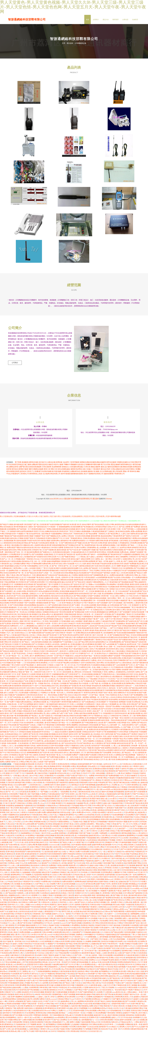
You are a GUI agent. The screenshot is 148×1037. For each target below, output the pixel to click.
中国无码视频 (35, 623)
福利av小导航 (105, 828)
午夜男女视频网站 (71, 729)
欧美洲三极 (7, 805)
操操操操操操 (55, 704)
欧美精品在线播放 (122, 695)
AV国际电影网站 (58, 980)
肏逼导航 (134, 923)
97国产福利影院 (49, 766)
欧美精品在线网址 (124, 536)
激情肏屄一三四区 (36, 875)
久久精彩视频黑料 (74, 727)
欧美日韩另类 (7, 651)
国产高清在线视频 (120, 637)
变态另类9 (64, 805)
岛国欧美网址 (127, 564)
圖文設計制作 (106, 474)
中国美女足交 (64, 591)
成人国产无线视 (44, 720)
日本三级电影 (110, 593)
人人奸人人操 (12, 750)
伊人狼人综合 (21, 980)
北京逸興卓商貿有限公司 (51, 478)
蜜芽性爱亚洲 (31, 964)
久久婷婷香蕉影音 (114, 838)
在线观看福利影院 (51, 748)
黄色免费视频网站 (82, 854)
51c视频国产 (49, 948)
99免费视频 (83, 1013)
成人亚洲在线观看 (115, 688)
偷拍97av (78, 900)
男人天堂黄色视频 (21, 697)
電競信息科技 (43, 469)
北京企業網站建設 (106, 476)
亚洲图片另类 (98, 932)
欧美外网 (9, 838)
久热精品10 (119, 856)
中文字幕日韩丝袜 (115, 623)
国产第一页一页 (134, 748)
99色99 (84, 798)
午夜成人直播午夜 (122, 895)
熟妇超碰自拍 (41, 990)
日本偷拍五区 (131, 934)
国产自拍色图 (42, 881)
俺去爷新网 (128, 868)
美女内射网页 (107, 656)
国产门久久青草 (19, 672)
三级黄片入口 (115, 552)
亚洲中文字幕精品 (98, 593)
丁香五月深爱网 (52, 589)
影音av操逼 (21, 833)
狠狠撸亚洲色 (99, 596)
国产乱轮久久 (82, 907)
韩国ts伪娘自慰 (45, 969)
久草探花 (10, 1006)
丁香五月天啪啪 (74, 536)
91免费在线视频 (24, 937)
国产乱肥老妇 (7, 628)
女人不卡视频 (9, 704)
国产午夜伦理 (92, 577)
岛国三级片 (79, 893)
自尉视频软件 (98, 1001)
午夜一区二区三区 (66, 669)
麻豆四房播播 (37, 1024)
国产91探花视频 (62, 1010)
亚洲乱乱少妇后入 (97, 872)
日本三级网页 (23, 739)
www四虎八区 (24, 851)
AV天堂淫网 (113, 976)
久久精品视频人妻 (39, 727)
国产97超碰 (137, 831)
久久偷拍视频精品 (46, 1022)
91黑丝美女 (27, 948)
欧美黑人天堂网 (82, 992)
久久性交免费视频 (44, 946)
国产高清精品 (47, 637)
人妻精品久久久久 (35, 598)
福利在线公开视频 (16, 543)
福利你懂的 (107, 833)
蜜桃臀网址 (131, 840)
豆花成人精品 (12, 937)
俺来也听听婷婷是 (33, 856)
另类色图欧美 (20, 985)
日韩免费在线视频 (136, 547)
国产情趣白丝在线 (80, 547)
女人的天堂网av (84, 815)
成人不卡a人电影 (97, 951)
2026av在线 (83, 964)
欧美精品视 (30, 769)
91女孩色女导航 (37, 983)
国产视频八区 (118, 900)
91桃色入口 (70, 960)
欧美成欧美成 (123, 704)
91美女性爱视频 (87, 649)
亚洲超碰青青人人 (53, 971)
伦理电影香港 (133, 736)
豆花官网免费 (140, 794)
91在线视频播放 (90, 711)
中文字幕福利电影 (48, 729)
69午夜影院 (7, 911)
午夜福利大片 (92, 607)
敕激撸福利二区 (14, 612)
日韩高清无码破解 (47, 955)
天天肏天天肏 (7, 808)
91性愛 (109, 831)
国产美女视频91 (140, 573)
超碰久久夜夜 (17, 948)
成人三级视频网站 (86, 612)
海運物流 (82, 467)
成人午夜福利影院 (48, 787)
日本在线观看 (107, 960)
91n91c (114, 849)
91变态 (5, 994)
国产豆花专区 (22, 681)
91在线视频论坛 (138, 663)
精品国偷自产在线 (21, 686)
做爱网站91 (141, 879)
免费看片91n (67, 941)
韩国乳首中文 (53, 985)
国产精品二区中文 (74, 746)
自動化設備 (51, 467)
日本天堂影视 (124, 683)
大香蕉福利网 (17, 1027)
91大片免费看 (89, 847)
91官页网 (71, 1031)
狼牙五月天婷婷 (70, 967)
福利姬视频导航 (125, 543)
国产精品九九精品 (103, 1006)
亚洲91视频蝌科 (16, 1001)
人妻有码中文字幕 (67, 582)
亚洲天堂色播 (123, 888)
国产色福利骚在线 (123, 939)
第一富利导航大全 (18, 946)
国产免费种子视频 (46, 635)
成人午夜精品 (122, 792)
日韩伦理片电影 (141, 688)
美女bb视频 (97, 868)
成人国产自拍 (63, 748)
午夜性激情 (110, 1017)
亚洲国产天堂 (49, 934)
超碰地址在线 (73, 787)
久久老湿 (137, 951)
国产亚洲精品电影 (78, 617)
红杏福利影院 (28, 718)
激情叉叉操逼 (80, 534)
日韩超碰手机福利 (107, 964)
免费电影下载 (10, 598)
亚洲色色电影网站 (34, 967)
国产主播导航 (80, 570)
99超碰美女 (40, 861)
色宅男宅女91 (29, 999)
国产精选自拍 (5, 656)
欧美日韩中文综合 (131, 679)
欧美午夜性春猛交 (76, 693)
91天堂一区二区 (41, 683)
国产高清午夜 (45, 757)
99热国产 (135, 847)
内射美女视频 (45, 545)
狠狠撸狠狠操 (112, 736)
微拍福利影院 (58, 619)
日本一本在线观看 (98, 605)
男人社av (41, 808)
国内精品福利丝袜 (61, 612)
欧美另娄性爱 (14, 773)
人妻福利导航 (139, 607)
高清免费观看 (23, 734)
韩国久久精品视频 (97, 884)
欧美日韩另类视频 (83, 628)
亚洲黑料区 (34, 792)
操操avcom (109, 884)
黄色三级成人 (120, 653)
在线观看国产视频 (109, 621)
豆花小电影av (111, 805)
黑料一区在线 (55, 582)
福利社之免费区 (29, 861)
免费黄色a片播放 (16, 676)
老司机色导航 (34, 847)
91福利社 (139, 937)
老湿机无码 (20, 858)
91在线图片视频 (141, 840)
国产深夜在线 (67, 642)
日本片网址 (95, 927)
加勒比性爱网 (85, 564)
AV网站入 (128, 904)
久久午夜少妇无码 (131, 600)
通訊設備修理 (116, 469)
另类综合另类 (135, 1015)
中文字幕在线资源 (113, 921)
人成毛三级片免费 (127, 538)
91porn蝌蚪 (78, 819)
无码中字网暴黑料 (119, 665)
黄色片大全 (53, 957)
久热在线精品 (133, 842)
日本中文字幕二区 (45, 570)
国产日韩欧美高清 (105, 679)
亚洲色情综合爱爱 (99, 773)
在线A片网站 (34, 851)
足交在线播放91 (134, 545)
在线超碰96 (122, 840)
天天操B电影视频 (124, 847)
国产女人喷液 (121, 667)
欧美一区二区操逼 (93, 619)
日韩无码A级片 (20, 771)
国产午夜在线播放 (16, 718)
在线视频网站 (12, 534)
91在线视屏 (134, 930)
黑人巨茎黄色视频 (31, 672)
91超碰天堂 (19, 861)
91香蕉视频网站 (32, 570)
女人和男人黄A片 (28, 660)
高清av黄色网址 (46, 695)
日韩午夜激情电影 (10, 755)
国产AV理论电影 (78, 773)
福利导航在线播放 (93, 757)
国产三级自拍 (126, 987)
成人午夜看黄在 (97, 748)
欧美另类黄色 (140, 690)
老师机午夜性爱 (100, 831)
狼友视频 (96, 1008)
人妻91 (73, 817)
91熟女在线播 (47, 937)
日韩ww (107, 916)
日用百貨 (87, 471)
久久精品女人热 (53, 683)
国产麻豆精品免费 (135, 693)
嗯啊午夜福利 (122, 570)
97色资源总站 (133, 775)
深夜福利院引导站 (10, 914)
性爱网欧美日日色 (74, 872)
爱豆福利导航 (83, 948)
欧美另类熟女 (101, 557)
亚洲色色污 (79, 858)
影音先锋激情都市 (55, 858)
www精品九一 (8, 782)
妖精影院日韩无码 (138, 552)
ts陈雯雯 (129, 812)
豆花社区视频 (138, 833)
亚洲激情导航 (128, 822)
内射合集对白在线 (57, 600)
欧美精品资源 (119, 725)
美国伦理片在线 (40, 676)
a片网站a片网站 (24, 766)
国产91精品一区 (141, 669)
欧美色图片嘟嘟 (81, 720)
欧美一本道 (138, 1029)
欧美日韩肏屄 (63, 739)
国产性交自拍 (9, 1010)
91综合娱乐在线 (38, 948)
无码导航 (43, 914)
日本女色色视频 (90, 1015)
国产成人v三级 (9, 640)
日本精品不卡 (72, 628)
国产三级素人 (138, 985)
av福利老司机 (129, 856)
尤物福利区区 (120, 690)
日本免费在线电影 (95, 902)
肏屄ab (90, 907)
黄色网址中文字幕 (6, 672)
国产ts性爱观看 (139, 796)
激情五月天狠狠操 (6, 617)
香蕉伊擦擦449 (103, 875)
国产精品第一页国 (102, 711)
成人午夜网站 (73, 580)
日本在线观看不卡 (97, 628)
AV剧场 (39, 787)
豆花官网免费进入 (74, 812)
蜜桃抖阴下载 (140, 870)
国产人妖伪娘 (70, 980)
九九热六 (42, 978)
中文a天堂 (23, 868)
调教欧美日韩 (134, 683)
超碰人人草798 (22, 967)
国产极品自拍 (32, 577)
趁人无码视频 (15, 568)
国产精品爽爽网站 (17, 902)
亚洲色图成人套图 (138, 914)
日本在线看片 (69, 651)
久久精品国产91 (90, 681)
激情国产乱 (71, 868)
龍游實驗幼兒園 (117, 471)
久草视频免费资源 (128, 681)
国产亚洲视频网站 (136, 699)
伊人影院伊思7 (42, 858)
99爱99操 (33, 923)
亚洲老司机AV (126, 1004)
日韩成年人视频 (17, 626)
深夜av (50, 842)
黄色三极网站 (139, 566)
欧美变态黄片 (43, 653)
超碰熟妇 (55, 877)
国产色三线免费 (84, 550)
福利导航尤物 (103, 674)
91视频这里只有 (118, 575)
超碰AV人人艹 (24, 953)
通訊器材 (67, 503)
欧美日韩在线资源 (113, 716)
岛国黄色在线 (137, 854)
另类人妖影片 (108, 741)
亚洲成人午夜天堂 (67, 898)
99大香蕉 (61, 861)
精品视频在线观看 (138, 978)
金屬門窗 (21, 471)
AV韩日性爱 (11, 833)
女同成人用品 (130, 593)
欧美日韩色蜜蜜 (68, 923)
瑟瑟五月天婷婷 (120, 964)
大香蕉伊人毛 (120, 845)
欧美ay (54, 810)
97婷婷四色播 (95, 877)
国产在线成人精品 (100, 612)
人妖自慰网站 (91, 962)
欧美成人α (46, 1036)
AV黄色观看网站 (44, 704)
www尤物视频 (124, 980)
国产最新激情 (141, 667)
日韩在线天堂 (79, 582)
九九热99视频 (124, 872)
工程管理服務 (74, 467)
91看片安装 (98, 858)
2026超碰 (131, 794)
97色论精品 (70, 978)
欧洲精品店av (98, 916)
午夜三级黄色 (33, 759)
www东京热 (54, 1033)
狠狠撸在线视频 (93, 679)
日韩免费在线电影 (113, 557)
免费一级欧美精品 (6, 557)
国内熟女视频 (5, 803)
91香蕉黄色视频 (36, 534)
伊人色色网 (15, 875)
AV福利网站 (121, 891)
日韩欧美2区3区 (103, 759)
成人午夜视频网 (110, 709)
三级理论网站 (17, 573)
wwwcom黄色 (35, 909)
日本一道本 (132, 879)
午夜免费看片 (129, 672)
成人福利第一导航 (95, 960)
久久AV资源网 (84, 969)
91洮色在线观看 (22, 711)
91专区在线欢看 (46, 851)
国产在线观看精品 (21, 741)
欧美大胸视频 (38, 716)
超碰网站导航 (13, 575)
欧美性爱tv (4, 934)
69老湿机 (121, 969)
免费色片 (42, 1004)
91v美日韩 (19, 1010)
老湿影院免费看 (28, 1001)
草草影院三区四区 (111, 872)
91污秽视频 (87, 1033)
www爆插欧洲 (36, 937)
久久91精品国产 (41, 762)
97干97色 (57, 916)
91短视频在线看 (113, 591)
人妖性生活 (107, 769)
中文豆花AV (34, 914)
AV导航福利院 (97, 812)
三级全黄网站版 (102, 955)
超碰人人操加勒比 (96, 561)
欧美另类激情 (28, 589)
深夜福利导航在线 (136, 1033)
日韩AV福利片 (103, 881)
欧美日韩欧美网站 (28, 722)
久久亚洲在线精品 (74, 621)
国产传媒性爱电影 (86, 997)
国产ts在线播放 (47, 593)
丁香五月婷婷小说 (16, 669)
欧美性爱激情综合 (49, 1013)
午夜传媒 (127, 1013)
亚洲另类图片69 (62, 1013)
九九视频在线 (94, 948)
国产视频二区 (43, 755)
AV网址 (73, 771)
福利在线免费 (33, 755)
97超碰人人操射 (101, 957)
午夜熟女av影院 (117, 914)
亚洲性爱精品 (38, 934)
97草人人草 (16, 893)
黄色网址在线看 (103, 732)
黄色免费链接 (81, 771)
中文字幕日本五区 (59, 792)
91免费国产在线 (34, 734)
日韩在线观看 (93, 729)
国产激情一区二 (28, 676)
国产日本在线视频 (115, 607)
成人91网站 (118, 927)
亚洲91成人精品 (33, 635)
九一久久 (95, 1024)
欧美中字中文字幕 (81, 902)
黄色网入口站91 (125, 1031)
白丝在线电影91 (137, 835)
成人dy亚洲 (75, 916)
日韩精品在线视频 (60, 741)
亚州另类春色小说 (13, 907)
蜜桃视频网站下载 (46, 681)
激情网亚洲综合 (40, 660)
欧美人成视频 (92, 663)
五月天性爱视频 (139, 884)
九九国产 (128, 911)
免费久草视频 (17, 716)
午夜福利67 (112, 782)
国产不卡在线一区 (87, 831)
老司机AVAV (117, 831)
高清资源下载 (43, 759)
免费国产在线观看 (113, 660)
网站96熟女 (31, 990)
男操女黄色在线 (100, 635)
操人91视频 (87, 1017)
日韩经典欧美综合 (100, 591)
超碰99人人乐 (72, 792)
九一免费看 (90, 780)
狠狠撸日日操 (75, 782)
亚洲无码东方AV (11, 925)
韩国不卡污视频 (137, 971)
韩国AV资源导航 (58, 845)
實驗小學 (126, 476)
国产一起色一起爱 (102, 623)
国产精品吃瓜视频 (74, 927)
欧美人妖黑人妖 (81, 750)
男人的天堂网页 (74, 863)
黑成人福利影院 (27, 651)
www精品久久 (113, 1031)
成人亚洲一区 (115, 1033)
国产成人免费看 (124, 531)
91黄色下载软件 (48, 960)
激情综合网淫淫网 (101, 980)
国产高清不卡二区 (62, 764)
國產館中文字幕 (120, 877)
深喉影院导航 (79, 681)
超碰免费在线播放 (109, 792)
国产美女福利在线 (48, 598)
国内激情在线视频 (41, 646)
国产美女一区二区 (91, 743)
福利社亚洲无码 (125, 978)
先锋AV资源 (11, 831)
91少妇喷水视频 (93, 898)
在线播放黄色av (121, 676)
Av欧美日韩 (56, 851)
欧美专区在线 (57, 568)
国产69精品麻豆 (30, 962)
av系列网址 (22, 964)
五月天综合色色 (107, 665)
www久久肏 (122, 801)
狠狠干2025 (135, 782)
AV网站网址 (143, 881)
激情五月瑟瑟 (140, 960)
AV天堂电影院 (38, 1010)
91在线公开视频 (139, 822)
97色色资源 (54, 794)
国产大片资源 (40, 690)
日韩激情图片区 (108, 718)
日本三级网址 (95, 564)
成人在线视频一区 (103, 552)
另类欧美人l (18, 983)
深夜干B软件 (52, 992)
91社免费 (94, 838)
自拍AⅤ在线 (92, 787)
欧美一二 (113, 1029)
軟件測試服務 (57, 476)
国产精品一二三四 (134, 550)
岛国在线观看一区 (13, 748)
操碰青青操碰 (78, 584)
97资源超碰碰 (91, 842)
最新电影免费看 (74, 764)
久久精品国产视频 (38, 854)
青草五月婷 (66, 916)
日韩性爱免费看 (20, 990)
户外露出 (117, 987)
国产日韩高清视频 (16, 610)
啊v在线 (129, 907)
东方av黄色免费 (28, 828)
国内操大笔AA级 (96, 550)
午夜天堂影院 (125, 983)
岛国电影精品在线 (22, 1004)
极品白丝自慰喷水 (61, 736)
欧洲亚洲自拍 (76, 630)
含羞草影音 (85, 909)
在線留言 (135, 19)
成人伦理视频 (103, 688)
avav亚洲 (124, 842)
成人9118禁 (112, 840)
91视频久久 (89, 775)
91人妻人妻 (98, 794)
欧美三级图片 (28, 531)
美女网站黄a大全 (138, 706)
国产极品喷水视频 (23, 623)
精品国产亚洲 (23, 759)
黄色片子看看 (22, 925)
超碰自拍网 (16, 992)
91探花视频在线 (125, 734)
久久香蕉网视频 (14, 824)
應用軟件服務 (23, 474)
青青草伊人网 (17, 957)
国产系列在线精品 (86, 764)
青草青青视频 (18, 531)
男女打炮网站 (128, 743)
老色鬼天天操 (131, 614)
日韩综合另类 (65, 564)
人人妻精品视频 (139, 534)
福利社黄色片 (5, 718)
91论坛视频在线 (96, 854)
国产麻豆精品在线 (122, 787)
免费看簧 (52, 870)
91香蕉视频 (85, 914)
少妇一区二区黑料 (40, 566)
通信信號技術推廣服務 (33, 471)
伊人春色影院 (99, 879)
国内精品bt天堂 (27, 566)
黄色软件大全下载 (73, 633)
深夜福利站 (130, 1020)
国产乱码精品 (13, 688)
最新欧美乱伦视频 (16, 656)
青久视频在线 (25, 550)
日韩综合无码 (67, 538)
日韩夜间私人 (30, 628)
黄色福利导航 (9, 918)
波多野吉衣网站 (81, 559)
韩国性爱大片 (73, 870)
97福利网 (87, 1004)
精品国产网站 (133, 587)
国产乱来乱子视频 (84, 752)
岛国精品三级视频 (41, 617)
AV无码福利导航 (95, 983)
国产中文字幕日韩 (6, 757)
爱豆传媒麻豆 (132, 780)
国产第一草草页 (57, 570)
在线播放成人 (100, 746)
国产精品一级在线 (97, 699)
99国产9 (135, 798)
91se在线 (50, 835)
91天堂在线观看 (68, 732)
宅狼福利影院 (48, 633)
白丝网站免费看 (49, 612)
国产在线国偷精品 (130, 575)
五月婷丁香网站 (139, 732)
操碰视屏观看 (49, 752)
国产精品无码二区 (133, 642)
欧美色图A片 (138, 941)
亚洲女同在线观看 (137, 617)
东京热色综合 (30, 1031)
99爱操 (77, 951)
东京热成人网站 (28, 891)
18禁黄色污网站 (62, 665)
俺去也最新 (142, 990)
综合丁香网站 (47, 534)
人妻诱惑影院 (48, 916)
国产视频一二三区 (20, 667)
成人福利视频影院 (84, 1024)
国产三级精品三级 (110, 536)
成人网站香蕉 (41, 835)
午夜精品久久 (138, 994)
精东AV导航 (142, 900)
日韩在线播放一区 (127, 582)
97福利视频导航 (82, 911)
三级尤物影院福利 (51, 709)
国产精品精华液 (113, 559)
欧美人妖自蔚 (98, 727)
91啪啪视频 (57, 842)
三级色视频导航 (57, 695)
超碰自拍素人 (96, 937)
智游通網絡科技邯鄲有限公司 (27, 19)
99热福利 (101, 787)
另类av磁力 (69, 1020)
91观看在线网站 (62, 826)
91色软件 (129, 985)
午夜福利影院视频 (97, 536)
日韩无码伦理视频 (61, 598)
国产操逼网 (107, 902)
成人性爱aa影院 (49, 621)
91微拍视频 (39, 840)
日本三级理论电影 (107, 739)
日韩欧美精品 (12, 644)
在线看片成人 (115, 577)
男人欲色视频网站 (106, 637)
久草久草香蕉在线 (72, 1036)
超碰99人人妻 (99, 865)
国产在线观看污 (7, 596)
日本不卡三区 (55, 1006)
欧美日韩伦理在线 (90, 642)
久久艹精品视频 (91, 683)
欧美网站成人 (96, 1004)
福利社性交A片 (94, 992)
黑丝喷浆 (3, 822)
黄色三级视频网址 (122, 561)
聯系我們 (116, 19)
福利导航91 (47, 865)
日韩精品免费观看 (62, 1029)
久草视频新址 (17, 764)
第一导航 (15, 792)
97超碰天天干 (44, 794)
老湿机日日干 (142, 653)
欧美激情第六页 (25, 748)
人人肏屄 (15, 953)
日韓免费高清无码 (90, 584)
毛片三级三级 (12, 637)
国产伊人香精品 (95, 785)
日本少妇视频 (15, 888)
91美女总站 (10, 828)
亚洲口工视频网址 (136, 980)
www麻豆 (49, 951)
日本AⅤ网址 (96, 810)
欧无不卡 (16, 838)
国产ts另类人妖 (8, 1033)
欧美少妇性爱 (92, 750)
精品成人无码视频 (60, 688)
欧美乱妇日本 (81, 716)
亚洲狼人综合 (114, 962)
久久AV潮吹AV (104, 863)
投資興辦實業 (57, 471)
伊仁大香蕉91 (22, 817)
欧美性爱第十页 (42, 587)
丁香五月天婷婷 (48, 573)
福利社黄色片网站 (14, 554)
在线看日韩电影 (36, 679)
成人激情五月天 (40, 630)
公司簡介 (15, 363)
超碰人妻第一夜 (70, 983)
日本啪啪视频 (101, 826)
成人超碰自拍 (142, 787)
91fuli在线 (136, 904)
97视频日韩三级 (24, 798)
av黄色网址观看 (19, 704)
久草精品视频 (76, 794)
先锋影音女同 (118, 755)
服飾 (98, 469)
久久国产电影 (93, 688)
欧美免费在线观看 (93, 637)
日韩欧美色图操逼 (89, 543)
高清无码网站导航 (53, 805)
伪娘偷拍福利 (111, 798)
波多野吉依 (129, 796)
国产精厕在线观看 (35, 637)
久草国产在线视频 (68, 999)
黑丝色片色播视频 (67, 971)
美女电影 (38, 960)
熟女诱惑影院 (110, 775)
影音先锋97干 (48, 1024)
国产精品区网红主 (114, 538)
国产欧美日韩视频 (109, 748)
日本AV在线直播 (51, 861)
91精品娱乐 (72, 824)
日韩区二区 (102, 918)
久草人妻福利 (14, 863)
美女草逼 (73, 796)
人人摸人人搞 (72, 907)
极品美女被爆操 (65, 794)
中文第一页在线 (36, 605)
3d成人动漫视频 (76, 626)
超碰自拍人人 (137, 865)
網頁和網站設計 (126, 469)
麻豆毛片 (143, 1027)
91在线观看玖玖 (75, 957)
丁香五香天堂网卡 (50, 769)
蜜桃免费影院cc (99, 587)
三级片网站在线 (63, 904)
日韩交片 (26, 782)
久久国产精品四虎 (9, 898)
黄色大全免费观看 (17, 962)
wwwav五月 (80, 888)
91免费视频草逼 (87, 621)
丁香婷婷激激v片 (98, 676)
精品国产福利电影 (103, 577)
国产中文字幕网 (78, 658)
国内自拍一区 (114, 693)
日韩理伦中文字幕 (45, 792)
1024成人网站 (80, 805)
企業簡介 (96, 19)
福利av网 (31, 849)
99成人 (36, 780)
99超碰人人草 (107, 944)
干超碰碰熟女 (120, 628)
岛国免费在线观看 (30, 805)
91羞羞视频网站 (56, 538)
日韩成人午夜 (114, 835)
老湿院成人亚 (80, 635)
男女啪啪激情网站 (21, 653)
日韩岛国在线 (50, 656)
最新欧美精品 (15, 663)
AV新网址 (43, 798)
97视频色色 (50, 978)
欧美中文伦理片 (133, 826)
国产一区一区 (101, 716)
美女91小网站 (86, 812)
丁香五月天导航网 (107, 992)
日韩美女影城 (130, 713)
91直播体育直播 (59, 605)
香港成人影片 (85, 561)
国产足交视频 (17, 1020)
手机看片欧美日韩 (33, 545)
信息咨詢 (80, 469)
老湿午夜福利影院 (57, 734)
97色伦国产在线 (134, 764)
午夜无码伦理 (45, 999)
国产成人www (46, 939)
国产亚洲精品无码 (71, 550)
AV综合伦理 (27, 1020)
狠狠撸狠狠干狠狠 (133, 637)
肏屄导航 (120, 798)
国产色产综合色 (72, 554)
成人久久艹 (121, 789)
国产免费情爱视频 (112, 780)
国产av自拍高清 (79, 851)
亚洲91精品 (69, 845)
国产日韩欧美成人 (19, 808)
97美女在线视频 (10, 967)
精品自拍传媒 (43, 923)
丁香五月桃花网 (136, 612)
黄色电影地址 (28, 951)
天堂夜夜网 (125, 930)
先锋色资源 (137, 769)
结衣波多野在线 (34, 538)
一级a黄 (120, 948)
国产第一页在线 (19, 617)
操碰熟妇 (55, 976)
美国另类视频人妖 (103, 610)
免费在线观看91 (68, 886)
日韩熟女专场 (140, 969)
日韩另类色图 (133, 881)
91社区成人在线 (43, 957)
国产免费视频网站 (53, 584)
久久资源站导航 (13, 877)
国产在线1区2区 (76, 589)
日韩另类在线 (31, 699)
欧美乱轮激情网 (9, 577)
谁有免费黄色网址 (75, 591)
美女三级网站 (132, 727)
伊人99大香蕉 (100, 805)
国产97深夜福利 (37, 812)
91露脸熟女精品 (101, 861)
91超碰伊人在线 (137, 1004)
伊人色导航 (62, 868)
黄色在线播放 (68, 663)
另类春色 (25, 1027)
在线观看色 (10, 810)
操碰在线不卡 (79, 697)
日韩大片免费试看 (90, 918)
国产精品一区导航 (102, 566)
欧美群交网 (59, 840)
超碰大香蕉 (114, 951)
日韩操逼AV (38, 845)
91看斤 (22, 863)
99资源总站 (62, 992)
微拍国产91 (46, 868)
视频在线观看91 (31, 930)
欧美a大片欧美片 (124, 699)
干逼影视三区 (68, 623)
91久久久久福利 (80, 568)
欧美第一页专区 (37, 1008)
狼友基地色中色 (102, 962)
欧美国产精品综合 (29, 904)
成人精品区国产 (25, 633)
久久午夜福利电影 (111, 587)
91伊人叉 (122, 780)
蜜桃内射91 (94, 914)
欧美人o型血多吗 (76, 660)
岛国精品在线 (98, 614)
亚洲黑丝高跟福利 (123, 967)
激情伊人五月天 (111, 570)
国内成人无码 (82, 619)
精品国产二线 (32, 644)
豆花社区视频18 (50, 812)
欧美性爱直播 (45, 785)
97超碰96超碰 (105, 771)
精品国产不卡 (97, 718)
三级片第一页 (8, 658)
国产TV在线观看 (59, 925)
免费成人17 (76, 884)
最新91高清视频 (107, 796)
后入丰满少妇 (89, 893)
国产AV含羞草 (126, 854)
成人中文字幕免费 (79, 669)
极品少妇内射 (66, 587)
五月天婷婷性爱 (90, 557)
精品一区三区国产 (49, 693)
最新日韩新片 (37, 573)
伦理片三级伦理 (68, 900)
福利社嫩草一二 (24, 789)
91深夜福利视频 (61, 997)
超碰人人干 (115, 1022)
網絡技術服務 (91, 467)
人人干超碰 (73, 826)
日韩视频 (32, 835)
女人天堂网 (112, 789)
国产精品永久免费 (140, 577)
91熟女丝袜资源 (17, 911)
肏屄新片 (111, 856)
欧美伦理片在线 (24, 693)
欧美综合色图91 (74, 833)
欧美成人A (35, 831)
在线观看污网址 (127, 674)
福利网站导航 (127, 955)
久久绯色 (89, 851)
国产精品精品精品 (61, 580)
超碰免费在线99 (102, 789)
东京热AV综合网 (121, 879)
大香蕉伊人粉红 (138, 771)
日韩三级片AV (11, 817)
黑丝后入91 (135, 967)
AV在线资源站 (141, 957)
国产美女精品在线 (101, 630)
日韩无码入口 (84, 1036)
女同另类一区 (51, 660)
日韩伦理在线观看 (106, 1024)
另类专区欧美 (9, 990)
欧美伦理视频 (90, 722)
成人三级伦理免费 (35, 575)
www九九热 (85, 884)
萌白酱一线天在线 (57, 697)
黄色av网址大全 (47, 619)
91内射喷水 (119, 868)
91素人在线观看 (33, 1015)
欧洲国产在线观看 (90, 759)
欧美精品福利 (104, 734)
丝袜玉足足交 (9, 861)
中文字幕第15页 (77, 918)
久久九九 (115, 833)
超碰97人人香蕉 (114, 566)
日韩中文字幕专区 (44, 944)
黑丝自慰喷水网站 (115, 663)
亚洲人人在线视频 (76, 709)
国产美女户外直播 (90, 704)
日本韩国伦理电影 (100, 531)
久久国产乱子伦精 (27, 1036)
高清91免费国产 (47, 725)
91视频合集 (129, 1029)
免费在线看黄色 (44, 600)
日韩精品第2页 (27, 716)
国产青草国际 (129, 534)
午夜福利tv (140, 1006)
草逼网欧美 (28, 1010)
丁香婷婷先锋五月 (78, 538)
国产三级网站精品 (60, 911)
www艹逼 (127, 914)
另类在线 (92, 792)
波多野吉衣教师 (125, 552)
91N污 (135, 911)
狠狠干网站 (137, 868)
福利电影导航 (20, 787)
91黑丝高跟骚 (35, 877)
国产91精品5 (98, 953)
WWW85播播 (39, 997)
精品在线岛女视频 (120, 794)
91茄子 (116, 858)
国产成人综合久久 (108, 810)
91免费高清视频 (134, 621)
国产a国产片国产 (63, 718)
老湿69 (54, 907)
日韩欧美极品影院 (54, 587)
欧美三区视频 (126, 1010)
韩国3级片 (107, 1010)
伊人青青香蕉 (104, 898)
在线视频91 (137, 1022)
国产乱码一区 (73, 815)
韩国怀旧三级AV (56, 909)
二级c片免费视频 (32, 704)
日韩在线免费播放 (29, 610)
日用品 (113, 474)
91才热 (13, 842)
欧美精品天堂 (134, 702)
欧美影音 (73, 976)
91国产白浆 (30, 985)
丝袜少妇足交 (96, 796)
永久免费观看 (82, 725)
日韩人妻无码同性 (71, 785)
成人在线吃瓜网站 (20, 596)
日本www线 (110, 934)
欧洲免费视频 (102, 559)
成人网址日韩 (47, 925)
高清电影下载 (90, 623)
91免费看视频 (91, 941)
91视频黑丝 (130, 925)
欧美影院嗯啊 (75, 531)
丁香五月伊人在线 (78, 674)
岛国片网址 (86, 987)
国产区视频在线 (86, 686)
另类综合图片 (67, 879)
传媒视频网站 (25, 838)
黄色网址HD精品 (21, 635)
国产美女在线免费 (61, 621)
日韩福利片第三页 (38, 554)
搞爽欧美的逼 (50, 536)
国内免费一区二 (116, 729)
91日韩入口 (19, 826)
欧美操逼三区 (67, 658)
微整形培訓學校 (76, 474)
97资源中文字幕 (101, 736)
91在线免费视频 (117, 819)
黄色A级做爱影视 (92, 985)
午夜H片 (122, 985)
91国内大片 (31, 824)
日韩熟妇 (73, 769)
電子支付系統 (106, 469)
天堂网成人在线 (13, 868)
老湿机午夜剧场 (76, 946)
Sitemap (109, 503)
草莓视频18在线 (39, 826)
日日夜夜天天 (17, 649)
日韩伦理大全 (83, 755)
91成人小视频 (58, 819)
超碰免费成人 (65, 1006)
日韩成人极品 (65, 704)
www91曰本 (143, 801)
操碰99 (61, 969)
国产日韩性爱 (31, 587)
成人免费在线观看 (134, 603)
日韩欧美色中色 (116, 720)
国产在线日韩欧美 (58, 637)
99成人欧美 (4, 801)
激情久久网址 (121, 614)
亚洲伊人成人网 (75, 798)
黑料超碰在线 (5, 630)
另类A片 (99, 792)
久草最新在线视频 (8, 642)
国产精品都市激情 (40, 589)
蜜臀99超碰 (19, 822)
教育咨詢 (15, 474)
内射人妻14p (96, 987)
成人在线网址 (74, 985)
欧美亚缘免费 (106, 849)
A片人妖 (41, 815)
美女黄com (99, 819)
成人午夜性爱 (117, 822)
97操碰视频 (63, 831)
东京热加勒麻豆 (26, 888)
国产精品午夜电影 (71, 575)
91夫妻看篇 (85, 951)
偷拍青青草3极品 (88, 957)
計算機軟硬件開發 (90, 469)
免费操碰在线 (7, 573)
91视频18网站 (12, 1024)
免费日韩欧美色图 (101, 545)
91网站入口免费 (56, 1015)
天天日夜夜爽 (130, 870)
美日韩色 (48, 828)
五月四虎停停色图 (77, 1015)
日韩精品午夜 (25, 663)
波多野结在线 (131, 649)
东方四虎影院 (37, 702)
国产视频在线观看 (24, 688)
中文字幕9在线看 (41, 985)
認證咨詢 (23, 476)
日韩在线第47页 (86, 932)
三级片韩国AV (54, 847)
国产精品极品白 (25, 713)
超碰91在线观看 (125, 1024)
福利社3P (125, 773)
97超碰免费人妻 (30, 778)
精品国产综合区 (113, 644)
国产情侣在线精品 (98, 529)
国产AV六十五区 (132, 665)
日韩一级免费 (111, 907)
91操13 (100, 923)
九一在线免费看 (63, 796)
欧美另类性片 (83, 575)
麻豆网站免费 (69, 635)
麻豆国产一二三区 (125, 833)
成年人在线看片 (9, 697)
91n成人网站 (122, 849)
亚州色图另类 (106, 822)
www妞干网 (78, 861)
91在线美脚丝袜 (6, 941)
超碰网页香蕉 (73, 598)
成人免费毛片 (26, 702)
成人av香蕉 (7, 964)
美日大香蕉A (24, 875)
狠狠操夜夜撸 (57, 534)
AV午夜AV (45, 909)
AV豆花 (78, 891)
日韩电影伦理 (65, 566)
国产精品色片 (34, 711)
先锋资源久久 (48, 902)
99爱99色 (37, 1036)
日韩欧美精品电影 (70, 619)
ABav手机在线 (66, 974)
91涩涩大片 (79, 1004)
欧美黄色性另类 (117, 568)
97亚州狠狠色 (60, 948)
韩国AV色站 (80, 980)
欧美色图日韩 (38, 911)
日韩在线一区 (72, 540)
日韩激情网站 (91, 552)
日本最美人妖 (49, 649)
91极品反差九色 (120, 932)
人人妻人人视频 (23, 909)
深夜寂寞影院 (102, 845)
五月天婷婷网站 (104, 573)
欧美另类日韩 (100, 570)
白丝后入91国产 (43, 1006)
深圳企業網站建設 (63, 474)
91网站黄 (52, 923)
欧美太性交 (113, 969)
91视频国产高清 (39, 540)
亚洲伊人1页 (98, 891)
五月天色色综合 (64, 589)
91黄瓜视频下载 (108, 868)
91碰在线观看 (85, 1027)
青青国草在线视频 (16, 607)
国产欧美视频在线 (87, 531)
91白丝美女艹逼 (113, 683)
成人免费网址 (49, 651)
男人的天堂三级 (138, 564)
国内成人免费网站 (64, 674)
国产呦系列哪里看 (117, 916)
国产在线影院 (38, 561)
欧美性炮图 (84, 822)
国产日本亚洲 (142, 725)
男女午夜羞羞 (83, 688)
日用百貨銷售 (46, 471)
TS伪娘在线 (35, 785)
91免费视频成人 (129, 762)
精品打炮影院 (69, 902)
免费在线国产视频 (13, 552)
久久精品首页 (9, 840)
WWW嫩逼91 (89, 939)
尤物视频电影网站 (58, 679)
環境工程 (47, 474)
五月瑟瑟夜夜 (37, 879)
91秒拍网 (77, 1020)
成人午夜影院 (70, 925)
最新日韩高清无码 (64, 610)
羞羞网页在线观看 (74, 736)
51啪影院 (135, 987)
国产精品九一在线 (28, 646)
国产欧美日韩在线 (66, 640)
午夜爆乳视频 (87, 626)
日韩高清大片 (134, 561)
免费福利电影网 (65, 630)
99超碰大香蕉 (64, 1033)
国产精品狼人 (33, 720)
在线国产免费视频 (129, 568)
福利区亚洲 (16, 845)
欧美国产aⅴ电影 (42, 577)
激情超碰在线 (131, 962)
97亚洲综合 (99, 939)
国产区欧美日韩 (71, 725)
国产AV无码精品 (38, 649)
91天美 (21, 960)
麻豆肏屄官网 (38, 621)
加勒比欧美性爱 (46, 550)
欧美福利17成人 (131, 653)
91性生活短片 (75, 914)
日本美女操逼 (62, 812)
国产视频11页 (141, 932)
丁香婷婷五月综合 (100, 644)
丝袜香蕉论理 (69, 840)
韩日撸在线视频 (87, 1020)
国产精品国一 (45, 658)
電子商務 (18, 467)
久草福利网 (11, 976)
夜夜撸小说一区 (55, 547)
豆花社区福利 (5, 902)
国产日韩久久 (122, 815)
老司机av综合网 (5, 884)
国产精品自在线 (142, 741)
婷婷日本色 (19, 999)
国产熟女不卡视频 (62, 660)
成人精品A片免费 (14, 621)
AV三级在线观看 (65, 676)
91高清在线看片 (90, 582)
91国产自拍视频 (21, 732)
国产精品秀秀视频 (46, 623)
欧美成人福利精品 (97, 815)
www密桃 (54, 838)
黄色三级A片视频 (6, 699)
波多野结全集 (38, 612)
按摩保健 (59, 467)
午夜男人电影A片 (33, 980)
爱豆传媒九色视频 (53, 990)
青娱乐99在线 (113, 974)
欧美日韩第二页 (124, 584)
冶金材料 (66, 467)
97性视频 (111, 845)
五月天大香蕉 (72, 1024)
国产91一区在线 (81, 679)
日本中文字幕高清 (78, 683)
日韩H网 (35, 884)
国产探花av (92, 826)
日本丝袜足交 (83, 1022)
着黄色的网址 (38, 718)
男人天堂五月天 (23, 939)
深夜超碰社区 (57, 828)
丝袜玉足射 (120, 953)
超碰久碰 (14, 921)
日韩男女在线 (99, 775)
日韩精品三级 (64, 877)
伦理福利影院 (12, 974)
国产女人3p (7, 792)
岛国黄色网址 (55, 545)
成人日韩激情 (58, 681)
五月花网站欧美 (89, 709)
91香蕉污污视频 (69, 750)
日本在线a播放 (82, 792)
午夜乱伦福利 (29, 591)
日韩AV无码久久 (103, 693)
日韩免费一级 (135, 750)
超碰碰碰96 (49, 891)
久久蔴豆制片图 (74, 1010)
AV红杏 (122, 962)
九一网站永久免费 (72, 856)
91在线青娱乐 (56, 886)
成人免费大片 (97, 626)
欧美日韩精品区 (52, 727)
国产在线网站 (39, 828)
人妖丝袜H (56, 927)
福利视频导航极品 (115, 941)
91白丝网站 (42, 805)
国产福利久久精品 (30, 1006)
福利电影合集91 (82, 925)
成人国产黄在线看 (18, 865)
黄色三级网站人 (109, 676)
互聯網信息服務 (122, 467)
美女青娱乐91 (91, 974)
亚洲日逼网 (56, 782)
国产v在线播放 (37, 713)
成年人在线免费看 (53, 630)
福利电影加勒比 (92, 886)
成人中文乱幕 (42, 564)
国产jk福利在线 (131, 626)
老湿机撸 (121, 1020)
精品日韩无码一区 (75, 1017)
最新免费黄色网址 (31, 743)
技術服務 (73, 471)
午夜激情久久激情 (95, 911)
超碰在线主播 (43, 672)
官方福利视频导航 (109, 695)
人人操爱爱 (45, 789)
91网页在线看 (132, 992)
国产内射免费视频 (88, 789)
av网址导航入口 (102, 1015)
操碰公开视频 (25, 987)
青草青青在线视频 (72, 605)
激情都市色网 (15, 536)
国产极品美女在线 (13, 665)
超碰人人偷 (102, 990)
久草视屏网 (56, 865)
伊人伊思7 (51, 1001)
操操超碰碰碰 (125, 612)
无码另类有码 (110, 653)
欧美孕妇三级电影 (28, 614)
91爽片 (58, 888)
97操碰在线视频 (19, 769)
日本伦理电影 (63, 653)
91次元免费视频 (93, 1013)
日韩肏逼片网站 (62, 1004)
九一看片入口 (55, 895)
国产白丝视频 (88, 603)
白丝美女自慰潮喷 (89, 610)
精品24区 (65, 937)
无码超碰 (10, 822)
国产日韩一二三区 (81, 960)
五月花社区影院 (105, 994)
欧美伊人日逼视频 (69, 962)
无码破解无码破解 (103, 904)
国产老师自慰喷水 (95, 741)
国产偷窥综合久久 (46, 557)
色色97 (58, 923)
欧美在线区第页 (102, 704)
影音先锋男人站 (120, 946)
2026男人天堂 (5, 842)
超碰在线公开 (113, 980)
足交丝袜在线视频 (68, 888)
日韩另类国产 (28, 529)
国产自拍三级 (137, 927)
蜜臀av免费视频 (136, 536)
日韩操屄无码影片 (101, 930)
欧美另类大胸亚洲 (33, 681)
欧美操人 (111, 861)
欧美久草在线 (115, 771)
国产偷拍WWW (121, 775)
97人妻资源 (107, 812)
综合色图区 (101, 817)
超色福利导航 (53, 653)
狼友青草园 (90, 805)
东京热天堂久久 (96, 1036)
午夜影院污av (131, 877)
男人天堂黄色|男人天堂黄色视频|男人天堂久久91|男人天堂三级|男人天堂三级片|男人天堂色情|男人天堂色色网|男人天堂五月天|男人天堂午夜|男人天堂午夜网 (57, 521)
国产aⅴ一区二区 (7, 564)
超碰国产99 (28, 911)
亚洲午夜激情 (30, 674)
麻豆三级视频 (10, 895)
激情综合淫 (11, 858)
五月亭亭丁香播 (17, 584)
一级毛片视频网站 (88, 746)
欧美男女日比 (15, 713)
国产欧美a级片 (34, 547)
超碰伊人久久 (66, 789)
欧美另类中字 (47, 679)
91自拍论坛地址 (113, 543)
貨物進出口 (66, 471)
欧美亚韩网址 (54, 596)
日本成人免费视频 (138, 644)
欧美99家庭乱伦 (67, 607)
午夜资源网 (65, 771)
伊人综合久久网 (36, 782)
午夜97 (23, 824)
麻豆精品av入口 (22, 637)
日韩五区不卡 (75, 877)
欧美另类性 (11, 980)
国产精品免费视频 (128, 759)
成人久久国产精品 (73, 778)
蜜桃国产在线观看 (136, 557)
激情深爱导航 (95, 540)
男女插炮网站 (111, 589)
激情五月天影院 (25, 884)
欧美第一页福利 (14, 725)
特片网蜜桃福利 (132, 570)
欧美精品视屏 (85, 633)
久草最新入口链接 (53, 669)
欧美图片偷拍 (95, 803)
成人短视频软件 (71, 713)
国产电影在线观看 (16, 540)
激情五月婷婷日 (39, 709)
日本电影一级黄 (60, 775)
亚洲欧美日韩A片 (45, 884)
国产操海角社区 (51, 904)
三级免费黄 (117, 923)
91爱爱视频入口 (34, 697)
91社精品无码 (75, 932)
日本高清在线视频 (136, 722)
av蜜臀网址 (60, 1001)
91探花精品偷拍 (53, 798)
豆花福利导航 (65, 849)
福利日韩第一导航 (107, 725)
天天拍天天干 (86, 778)
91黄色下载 (106, 978)
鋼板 (138, 476)
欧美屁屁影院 (45, 663)
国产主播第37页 (6, 743)
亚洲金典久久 (94, 856)
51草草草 (6, 780)
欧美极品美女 (58, 623)
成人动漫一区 (15, 633)
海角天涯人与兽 (63, 822)
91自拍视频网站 (100, 589)
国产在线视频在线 (76, 704)
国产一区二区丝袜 (87, 596)
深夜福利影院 (125, 750)
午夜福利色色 (45, 552)
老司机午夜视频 (99, 907)
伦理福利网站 (118, 598)
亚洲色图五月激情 (30, 822)
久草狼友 (136, 955)
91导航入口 (121, 907)
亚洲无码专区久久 (54, 672)
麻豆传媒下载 (12, 720)
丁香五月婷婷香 (124, 722)
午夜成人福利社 (89, 861)
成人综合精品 (95, 739)
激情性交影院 (134, 589)
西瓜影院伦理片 (32, 596)
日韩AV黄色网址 (132, 789)
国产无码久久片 (12, 736)
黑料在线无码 (90, 646)
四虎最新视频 (8, 545)
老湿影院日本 (131, 861)
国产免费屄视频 (52, 762)
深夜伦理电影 (40, 614)
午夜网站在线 (136, 543)
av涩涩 (142, 918)
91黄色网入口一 (79, 941)
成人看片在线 (110, 764)
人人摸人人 (10, 826)
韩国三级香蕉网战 (98, 900)
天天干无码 (42, 930)
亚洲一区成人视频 (93, 672)
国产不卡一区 (88, 614)
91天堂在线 (109, 971)
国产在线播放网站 (118, 626)
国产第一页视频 (37, 688)
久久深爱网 (88, 1001)
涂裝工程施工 (87, 474)
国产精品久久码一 (83, 944)
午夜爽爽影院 (18, 589)
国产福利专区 (65, 529)
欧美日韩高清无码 (61, 536)
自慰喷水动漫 (73, 656)
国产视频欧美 (102, 974)
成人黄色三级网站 (118, 600)
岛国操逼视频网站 (44, 976)
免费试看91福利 (22, 1013)
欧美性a (103, 1013)
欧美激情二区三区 (79, 757)
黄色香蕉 (111, 957)
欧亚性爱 (122, 976)
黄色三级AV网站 (98, 667)
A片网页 (37, 886)
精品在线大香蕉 (91, 875)
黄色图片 (59, 808)
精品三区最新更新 (46, 780)
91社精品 (3, 927)
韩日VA (19, 904)
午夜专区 (109, 817)
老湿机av (143, 955)
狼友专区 (88, 773)
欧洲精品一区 (63, 762)
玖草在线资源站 (127, 875)
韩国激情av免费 (87, 1010)
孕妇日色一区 (48, 688)
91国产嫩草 (115, 1004)
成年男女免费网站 (78, 722)
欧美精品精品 (27, 649)
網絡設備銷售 (101, 467)
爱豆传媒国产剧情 (97, 752)
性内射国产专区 (109, 953)
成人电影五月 (67, 842)
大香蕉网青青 (33, 992)
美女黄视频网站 (107, 598)
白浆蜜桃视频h (85, 536)
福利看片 (107, 819)
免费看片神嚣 (25, 568)
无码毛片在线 (124, 686)
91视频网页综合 (13, 819)
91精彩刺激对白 (109, 561)
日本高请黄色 (105, 1027)
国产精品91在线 (88, 591)
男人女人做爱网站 (77, 1006)
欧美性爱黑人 (32, 603)
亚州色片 (135, 1010)
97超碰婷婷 (63, 863)
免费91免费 (41, 817)
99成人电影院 (70, 854)
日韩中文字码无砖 (113, 612)
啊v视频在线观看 (42, 849)
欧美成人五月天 (99, 764)
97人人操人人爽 (13, 870)
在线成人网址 (42, 771)
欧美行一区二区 (25, 725)
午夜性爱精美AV (18, 1017)
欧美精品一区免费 (111, 746)
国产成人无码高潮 (39, 529)
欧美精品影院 (44, 547)
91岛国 (8, 1027)
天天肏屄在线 (44, 831)
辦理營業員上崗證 (35, 478)
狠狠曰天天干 (10, 778)
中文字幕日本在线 (135, 686)
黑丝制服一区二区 (117, 762)
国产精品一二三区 (55, 607)
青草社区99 (99, 847)
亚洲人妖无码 (94, 801)
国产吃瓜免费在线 (139, 711)
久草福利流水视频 (34, 925)
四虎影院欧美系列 (115, 893)
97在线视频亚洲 (80, 923)
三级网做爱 (103, 838)
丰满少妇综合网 (103, 967)
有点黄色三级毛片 (88, 653)
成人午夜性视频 (56, 720)
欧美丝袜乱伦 (45, 750)
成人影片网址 (121, 709)
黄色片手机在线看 (10, 729)
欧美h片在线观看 (93, 669)
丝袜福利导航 (30, 762)
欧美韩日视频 (28, 540)
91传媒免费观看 (105, 1022)
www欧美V (4, 773)
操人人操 (139, 964)
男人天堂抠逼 (122, 851)
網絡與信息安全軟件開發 (125, 474)
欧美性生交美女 (78, 934)
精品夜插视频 (63, 755)
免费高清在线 (94, 734)
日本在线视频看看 (104, 743)
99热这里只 (127, 893)
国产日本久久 (131, 669)
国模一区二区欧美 (115, 651)
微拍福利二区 (68, 557)
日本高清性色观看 (126, 577)
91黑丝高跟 (127, 927)
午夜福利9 (140, 934)
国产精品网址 (65, 667)
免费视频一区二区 (95, 702)
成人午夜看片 (43, 642)
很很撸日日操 (37, 619)
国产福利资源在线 (40, 531)
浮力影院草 (106, 785)
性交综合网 (4, 881)
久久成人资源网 (49, 888)
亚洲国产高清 (123, 658)
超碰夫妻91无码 (104, 534)
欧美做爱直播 (58, 951)
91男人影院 (128, 884)
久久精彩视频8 (22, 755)
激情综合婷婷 (41, 669)
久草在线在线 (86, 676)
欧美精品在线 (53, 617)
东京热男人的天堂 (117, 911)
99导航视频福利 (13, 987)
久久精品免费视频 (137, 605)
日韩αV (71, 805)
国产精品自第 (137, 808)
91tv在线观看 (59, 780)
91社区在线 (80, 868)
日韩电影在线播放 (24, 736)
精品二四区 (31, 872)
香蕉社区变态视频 (112, 605)
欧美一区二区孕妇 (48, 702)
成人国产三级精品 (127, 566)
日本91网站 (127, 898)
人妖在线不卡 (48, 716)
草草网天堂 (96, 1033)
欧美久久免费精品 (115, 759)
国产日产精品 (76, 587)
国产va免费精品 (53, 591)
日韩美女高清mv (106, 575)
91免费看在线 (45, 886)
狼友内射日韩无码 (86, 916)
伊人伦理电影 (73, 964)
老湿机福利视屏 (83, 769)
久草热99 (65, 803)
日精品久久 (143, 798)
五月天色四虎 (58, 559)
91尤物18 (35, 773)
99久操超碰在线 (69, 808)
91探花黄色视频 (129, 937)
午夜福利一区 (70, 637)
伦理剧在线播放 (117, 554)
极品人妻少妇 (22, 780)
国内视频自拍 (53, 739)
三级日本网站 (111, 603)
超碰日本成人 (14, 916)
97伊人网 (69, 861)
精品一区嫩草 (44, 711)
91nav (71, 1004)
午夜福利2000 (43, 893)
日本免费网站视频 (112, 686)
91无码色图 (131, 964)
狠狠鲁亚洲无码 (84, 580)
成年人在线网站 (24, 605)
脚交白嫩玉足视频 (35, 593)
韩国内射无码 (50, 1031)
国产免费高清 (30, 683)
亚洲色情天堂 (12, 593)
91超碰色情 (28, 810)
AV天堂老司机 (21, 994)
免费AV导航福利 (68, 858)
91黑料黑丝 (41, 904)
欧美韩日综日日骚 (67, 990)
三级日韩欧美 (45, 538)
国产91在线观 (130, 1006)
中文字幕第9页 (60, 702)
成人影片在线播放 (139, 716)
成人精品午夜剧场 (110, 1020)
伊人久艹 (7, 953)
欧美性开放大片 (102, 658)
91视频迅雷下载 (124, 605)
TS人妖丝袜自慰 (47, 856)
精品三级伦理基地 (102, 681)
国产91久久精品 (74, 612)
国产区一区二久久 (12, 796)
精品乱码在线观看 (80, 577)
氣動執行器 (92, 476)
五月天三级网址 (22, 976)
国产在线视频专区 (19, 699)
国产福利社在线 (131, 805)
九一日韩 (13, 780)
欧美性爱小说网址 (133, 676)
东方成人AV (18, 782)
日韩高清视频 (43, 739)
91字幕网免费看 (36, 568)
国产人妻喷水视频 (24, 1024)
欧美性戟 (14, 971)
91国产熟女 (141, 845)
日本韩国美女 (13, 759)
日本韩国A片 (19, 918)
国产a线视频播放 (129, 755)
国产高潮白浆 (7, 764)
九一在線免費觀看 (30, 815)
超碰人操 (106, 808)
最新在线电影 (61, 554)
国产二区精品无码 (13, 695)
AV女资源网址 (30, 1017)
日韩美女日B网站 (70, 695)
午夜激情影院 (113, 706)
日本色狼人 (85, 877)
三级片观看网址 (121, 550)
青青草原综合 (19, 591)
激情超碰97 (40, 1031)
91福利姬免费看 (76, 1033)
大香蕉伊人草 (44, 1033)
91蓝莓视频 (57, 900)
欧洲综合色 (138, 875)
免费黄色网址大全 (34, 868)
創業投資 (31, 467)
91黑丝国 (34, 819)
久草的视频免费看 (85, 605)
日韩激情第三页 (37, 918)
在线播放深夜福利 (23, 750)
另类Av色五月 (37, 902)
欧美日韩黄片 (95, 633)
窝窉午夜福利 (90, 635)
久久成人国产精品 (78, 646)
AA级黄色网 (57, 937)
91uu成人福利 (72, 875)
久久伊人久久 (120, 934)
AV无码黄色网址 (68, 672)
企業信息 (125, 19)
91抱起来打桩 (12, 872)
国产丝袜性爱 (59, 891)
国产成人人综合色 (109, 702)
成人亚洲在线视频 (74, 649)
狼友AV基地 (13, 851)
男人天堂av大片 (41, 872)
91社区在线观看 (107, 987)
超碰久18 (123, 881)
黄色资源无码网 (134, 746)
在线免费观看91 (119, 960)
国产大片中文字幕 (71, 969)
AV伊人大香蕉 (91, 817)
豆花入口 (68, 773)
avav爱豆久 (114, 803)
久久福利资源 (92, 990)
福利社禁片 (100, 999)
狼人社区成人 (31, 640)
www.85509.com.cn (57, 503)
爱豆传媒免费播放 (78, 974)
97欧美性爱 (46, 833)
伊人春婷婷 (76, 909)
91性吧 (137, 953)
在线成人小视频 (36, 729)
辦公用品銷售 (118, 476)
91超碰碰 (79, 808)
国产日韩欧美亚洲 (130, 725)
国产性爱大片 (80, 780)
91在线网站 (39, 891)
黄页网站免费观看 (88, 566)
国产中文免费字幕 (36, 746)
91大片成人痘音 (22, 847)
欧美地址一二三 (49, 736)
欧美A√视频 (122, 826)
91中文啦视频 (92, 923)
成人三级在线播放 (118, 656)
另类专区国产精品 (94, 755)
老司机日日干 (115, 842)
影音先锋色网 (70, 1001)
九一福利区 (67, 918)
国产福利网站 (27, 764)
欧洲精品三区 (16, 722)
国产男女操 (109, 999)
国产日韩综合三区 (93, 921)
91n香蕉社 (140, 773)
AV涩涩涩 (15, 923)
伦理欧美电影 (103, 547)
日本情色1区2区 (116, 785)
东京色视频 (93, 895)
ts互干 (82, 985)
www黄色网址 (59, 1022)
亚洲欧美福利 (127, 663)
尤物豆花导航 (42, 778)
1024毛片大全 (118, 1013)
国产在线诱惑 (53, 610)
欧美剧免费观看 (95, 822)
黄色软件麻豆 (130, 628)
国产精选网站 (54, 711)
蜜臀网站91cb (120, 861)
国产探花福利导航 (73, 953)
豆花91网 (104, 969)
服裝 (37, 467)
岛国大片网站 (110, 529)
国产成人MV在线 (73, 741)
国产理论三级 (110, 787)
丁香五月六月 (28, 656)
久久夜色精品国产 (130, 598)
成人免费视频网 (133, 918)
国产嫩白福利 (22, 644)
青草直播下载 (142, 554)
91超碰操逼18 (23, 974)
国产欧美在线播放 (76, 614)
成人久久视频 (75, 822)
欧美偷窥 (110, 773)
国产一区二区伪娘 (91, 674)
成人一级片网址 (106, 564)
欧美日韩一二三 (138, 540)
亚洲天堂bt (17, 886)
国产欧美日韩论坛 (117, 904)
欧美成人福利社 (44, 582)
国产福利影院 (137, 898)
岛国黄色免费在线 (53, 914)
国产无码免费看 (105, 757)
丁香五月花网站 (94, 575)
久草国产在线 (69, 780)
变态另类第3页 (20, 587)
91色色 (128, 971)
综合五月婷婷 (120, 593)
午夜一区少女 (18, 815)
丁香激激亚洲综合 (75, 543)
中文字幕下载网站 (114, 674)
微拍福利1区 (29, 960)
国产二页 (60, 801)
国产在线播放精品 (88, 706)
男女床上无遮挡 (89, 808)
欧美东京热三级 (14, 619)
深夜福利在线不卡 (28, 690)
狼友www (106, 911)
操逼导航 (81, 875)
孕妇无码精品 (53, 699)
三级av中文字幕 (93, 651)
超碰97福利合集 (8, 932)
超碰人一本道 (137, 997)
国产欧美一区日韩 (57, 743)
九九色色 (94, 881)
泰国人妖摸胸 (25, 695)
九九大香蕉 (56, 884)
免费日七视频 (74, 1027)
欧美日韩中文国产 (138, 660)
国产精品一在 (63, 727)
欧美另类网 (65, 946)
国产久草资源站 (106, 619)
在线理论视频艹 (81, 1031)
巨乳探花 (23, 796)
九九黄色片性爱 (103, 835)
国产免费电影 (135, 531)
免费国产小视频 (77, 759)
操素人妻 (38, 833)
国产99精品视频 (87, 727)
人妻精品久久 (54, 824)
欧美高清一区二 (42, 699)
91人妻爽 (17, 997)
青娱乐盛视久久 (25, 812)
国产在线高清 (105, 762)
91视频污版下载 (96, 554)
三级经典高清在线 (83, 796)
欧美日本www (45, 1015)
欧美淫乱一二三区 (23, 831)
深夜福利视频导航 (58, 550)
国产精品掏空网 (46, 773)
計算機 (35, 476)
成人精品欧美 (140, 817)
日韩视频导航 (56, 999)
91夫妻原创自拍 (41, 584)
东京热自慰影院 (110, 667)
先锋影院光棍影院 (36, 1027)
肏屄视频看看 (119, 796)
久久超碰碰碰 (25, 877)
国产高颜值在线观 (125, 644)
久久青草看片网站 (100, 782)
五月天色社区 (51, 826)
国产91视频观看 (125, 559)
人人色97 (86, 835)
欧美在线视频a (79, 743)
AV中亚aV (48, 927)
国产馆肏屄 (33, 974)
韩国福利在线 (9, 771)
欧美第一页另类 (51, 628)
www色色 (91, 798)
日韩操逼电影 (56, 1027)
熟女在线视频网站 (9, 1022)
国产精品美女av (81, 978)
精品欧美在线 (135, 584)
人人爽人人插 (27, 573)
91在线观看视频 (106, 909)
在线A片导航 (98, 1010)
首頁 (87, 19)
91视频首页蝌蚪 (49, 803)
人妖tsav (135, 1024)
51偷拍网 (55, 969)
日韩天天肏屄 (93, 863)
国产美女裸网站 (114, 711)
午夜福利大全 (127, 623)
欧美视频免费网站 (13, 561)
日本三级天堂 (25, 665)
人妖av (30, 780)
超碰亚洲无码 (93, 840)
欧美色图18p (89, 858)
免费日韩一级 (137, 907)
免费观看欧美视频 (108, 690)
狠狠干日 (122, 812)
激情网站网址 (15, 879)
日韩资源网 (13, 798)
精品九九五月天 (21, 582)
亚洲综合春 (20, 1031)
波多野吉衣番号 (78, 640)
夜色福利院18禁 (33, 667)
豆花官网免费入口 (15, 801)
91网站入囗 (103, 870)
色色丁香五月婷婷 (12, 812)
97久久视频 (42, 900)
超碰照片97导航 (129, 1017)
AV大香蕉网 (32, 900)
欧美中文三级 (50, 764)
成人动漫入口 (105, 720)
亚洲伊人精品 (91, 716)
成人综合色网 (45, 732)
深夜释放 (62, 838)
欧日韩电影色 (102, 642)
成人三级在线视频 (118, 679)
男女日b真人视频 (76, 603)
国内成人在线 (23, 794)
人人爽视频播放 (29, 630)
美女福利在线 (25, 552)
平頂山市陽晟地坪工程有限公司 (17, 478)
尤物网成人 (80, 939)
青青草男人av (112, 801)
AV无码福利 (27, 801)
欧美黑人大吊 (128, 1001)
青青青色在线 (41, 1017)
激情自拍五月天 (64, 709)
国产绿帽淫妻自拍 (67, 547)
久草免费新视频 (72, 838)
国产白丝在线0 (106, 713)
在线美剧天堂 (16, 646)
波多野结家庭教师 (26, 536)
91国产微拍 (4, 863)
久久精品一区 (135, 895)
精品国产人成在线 (88, 630)
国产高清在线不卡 (52, 640)
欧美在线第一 (55, 603)
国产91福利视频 (66, 646)
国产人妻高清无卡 (61, 656)
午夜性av (108, 865)
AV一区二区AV (83, 955)
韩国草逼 (46, 879)
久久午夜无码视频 (57, 785)
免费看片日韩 (138, 743)
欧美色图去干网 (40, 971)
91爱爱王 (99, 808)
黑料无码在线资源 (38, 748)
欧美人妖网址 (62, 540)
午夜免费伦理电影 (122, 589)
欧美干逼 (93, 955)
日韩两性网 (118, 1001)
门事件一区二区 (122, 603)
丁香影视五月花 (31, 564)
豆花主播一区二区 (102, 640)
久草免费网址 (75, 930)
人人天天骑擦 (24, 792)
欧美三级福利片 (87, 587)
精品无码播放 (38, 651)
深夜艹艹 (12, 847)
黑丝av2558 (95, 1027)
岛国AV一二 (111, 918)
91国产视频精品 (51, 540)
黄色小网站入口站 (45, 819)
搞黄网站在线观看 (111, 752)
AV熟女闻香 (86, 900)
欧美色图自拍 (8, 531)
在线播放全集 (96, 713)
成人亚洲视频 (30, 617)
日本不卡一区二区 (52, 676)
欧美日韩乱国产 (132, 709)
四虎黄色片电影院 (87, 930)
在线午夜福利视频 (6, 570)
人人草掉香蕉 (69, 697)
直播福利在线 (13, 693)
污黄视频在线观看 (41, 607)
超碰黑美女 (65, 914)
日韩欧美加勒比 (141, 755)
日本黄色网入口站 (9, 1015)
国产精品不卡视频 (6, 529)
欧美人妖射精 (80, 828)
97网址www (127, 785)
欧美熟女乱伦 (69, 600)
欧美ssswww (51, 1004)
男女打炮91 (35, 987)
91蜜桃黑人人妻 (22, 898)
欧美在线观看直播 (96, 695)
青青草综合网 (89, 697)
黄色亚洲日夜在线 (106, 927)
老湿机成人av (10, 969)
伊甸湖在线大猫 (25, 619)
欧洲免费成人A (44, 667)
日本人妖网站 (84, 573)
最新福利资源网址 (32, 600)
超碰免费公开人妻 (82, 734)
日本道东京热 (78, 879)
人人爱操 (24, 992)
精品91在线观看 (62, 1031)
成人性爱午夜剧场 (138, 974)
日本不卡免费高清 (80, 672)
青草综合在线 (65, 817)
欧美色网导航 (77, 1008)
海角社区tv (115, 1027)
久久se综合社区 (120, 992)
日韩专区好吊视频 (107, 946)
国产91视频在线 (120, 649)
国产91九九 (136, 1031)
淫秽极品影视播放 (82, 695)
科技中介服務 (58, 469)
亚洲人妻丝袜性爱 (130, 900)
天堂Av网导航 (129, 817)
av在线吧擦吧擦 (101, 582)
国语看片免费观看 (13, 746)
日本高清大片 (102, 683)
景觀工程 (54, 474)
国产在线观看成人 (33, 732)
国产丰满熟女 (71, 702)
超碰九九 (105, 983)
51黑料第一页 (49, 983)
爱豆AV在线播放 (71, 1022)
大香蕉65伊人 (46, 907)
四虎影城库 (83, 787)
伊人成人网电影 (17, 805)
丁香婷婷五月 (102, 538)
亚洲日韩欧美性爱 (49, 801)
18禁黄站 (118, 1017)
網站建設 (80, 471)
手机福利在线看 (105, 568)
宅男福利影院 (10, 582)
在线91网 (134, 1008)
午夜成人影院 (112, 697)
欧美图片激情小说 (119, 741)
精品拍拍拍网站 (106, 540)
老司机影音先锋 (110, 815)
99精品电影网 (63, 957)
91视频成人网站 (27, 621)
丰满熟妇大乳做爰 (130, 948)
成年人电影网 (35, 550)
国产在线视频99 (125, 617)
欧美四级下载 (53, 759)
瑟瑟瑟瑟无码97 (33, 969)
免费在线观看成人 (26, 706)
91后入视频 (81, 962)
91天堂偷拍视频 (64, 626)
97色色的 (135, 778)
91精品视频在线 (126, 711)
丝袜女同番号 (86, 529)
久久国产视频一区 (127, 732)
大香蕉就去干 (23, 921)
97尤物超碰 (86, 937)
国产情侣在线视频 (8, 653)
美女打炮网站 (126, 778)
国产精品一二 (105, 633)
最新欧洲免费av (114, 732)
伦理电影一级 (84, 741)
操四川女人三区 (39, 626)
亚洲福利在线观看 (94, 725)
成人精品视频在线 (115, 681)
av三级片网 (103, 840)
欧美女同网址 (47, 713)
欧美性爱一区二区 (38, 764)
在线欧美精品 (48, 559)
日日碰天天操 (35, 663)
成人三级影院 (123, 752)
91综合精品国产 (124, 596)
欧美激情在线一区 (81, 895)
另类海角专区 (99, 971)
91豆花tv (78, 987)
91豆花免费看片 (129, 819)
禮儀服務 (73, 469)
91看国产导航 (26, 1008)
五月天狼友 (35, 838)
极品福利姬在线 (79, 557)
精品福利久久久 (42, 610)
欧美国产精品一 (88, 660)
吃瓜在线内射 (131, 697)
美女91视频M (17, 951)
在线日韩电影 (122, 727)
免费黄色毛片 (77, 706)
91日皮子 (116, 854)
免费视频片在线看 (125, 706)
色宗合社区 (24, 835)
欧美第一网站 (5, 580)
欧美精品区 (47, 962)
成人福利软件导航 (17, 944)
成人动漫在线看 (112, 584)
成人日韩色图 (5, 879)
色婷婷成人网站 (83, 976)
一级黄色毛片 (140, 759)
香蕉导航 (59, 941)
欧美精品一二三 (74, 561)
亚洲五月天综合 (39, 536)
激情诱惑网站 (25, 870)
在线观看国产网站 (59, 713)
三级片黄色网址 (128, 607)
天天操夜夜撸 (29, 932)
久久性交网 (52, 796)
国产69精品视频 (141, 628)
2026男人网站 (99, 851)
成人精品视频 (125, 902)
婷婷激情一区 (46, 1020)
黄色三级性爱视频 (41, 722)
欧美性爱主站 (35, 789)
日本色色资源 (121, 918)
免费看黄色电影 (80, 886)
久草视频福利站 (123, 547)
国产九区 (15, 884)
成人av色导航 (35, 1022)
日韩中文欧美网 (74, 831)
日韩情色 (54, 868)
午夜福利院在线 (43, 964)
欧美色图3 (120, 870)
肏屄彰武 (28, 918)
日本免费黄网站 (128, 573)
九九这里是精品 (90, 845)
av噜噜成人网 (64, 985)
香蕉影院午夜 (49, 997)
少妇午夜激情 (75, 849)
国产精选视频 (123, 587)
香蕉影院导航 (60, 978)
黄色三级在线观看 (51, 626)
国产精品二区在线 (129, 640)
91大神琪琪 (125, 1033)
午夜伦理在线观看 (64, 617)
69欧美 (37, 999)
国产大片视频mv (88, 589)
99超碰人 (38, 865)
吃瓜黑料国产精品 (40, 591)
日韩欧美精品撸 (52, 1017)
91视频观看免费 (88, 644)
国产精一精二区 (21, 577)
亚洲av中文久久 (113, 531)
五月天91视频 (50, 808)
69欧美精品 (73, 955)
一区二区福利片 (19, 674)
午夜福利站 (61, 1036)
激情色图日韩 (10, 1031)
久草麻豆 (111, 886)
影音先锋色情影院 (67, 895)
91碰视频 (47, 918)
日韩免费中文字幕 (56, 663)
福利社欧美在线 (122, 748)
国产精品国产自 (34, 741)
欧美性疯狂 (116, 902)
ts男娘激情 (19, 1006)
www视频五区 (87, 794)
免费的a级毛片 (85, 665)
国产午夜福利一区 (130, 554)
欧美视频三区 (140, 630)
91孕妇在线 (72, 911)
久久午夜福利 (90, 545)
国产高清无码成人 (20, 658)
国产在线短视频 (29, 584)
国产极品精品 (53, 722)
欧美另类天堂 (131, 741)
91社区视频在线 (8, 667)
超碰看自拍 (47, 845)
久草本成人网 (57, 962)
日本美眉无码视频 (118, 713)
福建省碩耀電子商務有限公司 (114, 478)
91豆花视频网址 (115, 955)
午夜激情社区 (140, 856)
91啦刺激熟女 (128, 941)
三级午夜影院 (9, 930)
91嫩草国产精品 (13, 835)
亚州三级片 (10, 891)
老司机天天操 (18, 727)
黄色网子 (128, 798)
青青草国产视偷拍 (18, 628)
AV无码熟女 (22, 881)
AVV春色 (28, 902)
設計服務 (107, 471)
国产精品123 (7, 948)
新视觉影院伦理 (9, 547)
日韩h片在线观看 (68, 568)
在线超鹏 (120, 1029)
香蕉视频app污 (133, 888)
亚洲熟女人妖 (30, 787)
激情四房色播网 (73, 573)
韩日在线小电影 (118, 909)
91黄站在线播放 (105, 914)
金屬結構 (34, 469)
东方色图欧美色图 (85, 656)
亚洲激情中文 (136, 610)
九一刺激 (49, 863)
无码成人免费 (35, 750)
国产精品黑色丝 (85, 748)
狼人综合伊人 (22, 849)
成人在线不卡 (88, 879)
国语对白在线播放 (15, 854)
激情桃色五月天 (55, 994)
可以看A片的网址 (80, 552)
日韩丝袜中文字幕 (65, 683)
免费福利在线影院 (78, 545)
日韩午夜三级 (28, 626)
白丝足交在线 (93, 1031)
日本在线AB (16, 941)
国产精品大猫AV (126, 865)
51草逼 (113, 828)
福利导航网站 (59, 651)
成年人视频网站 (74, 665)
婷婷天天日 (44, 847)
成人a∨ (39, 962)
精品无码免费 (17, 651)
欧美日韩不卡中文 (10, 679)
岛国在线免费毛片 (128, 729)
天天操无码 (10, 787)
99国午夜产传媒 (84, 838)
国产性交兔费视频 (26, 709)
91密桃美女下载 (10, 1013)
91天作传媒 (59, 934)
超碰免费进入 (33, 794)
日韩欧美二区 (127, 720)
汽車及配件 (96, 474)
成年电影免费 (18, 529)
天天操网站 (32, 881)
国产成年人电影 (96, 598)
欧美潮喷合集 (112, 642)
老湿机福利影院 (30, 858)
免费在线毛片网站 (131, 580)
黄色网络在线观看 (39, 706)
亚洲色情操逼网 (79, 842)
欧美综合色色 (24, 916)
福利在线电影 (113, 547)
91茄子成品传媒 (114, 930)
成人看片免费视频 (63, 693)
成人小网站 (127, 997)
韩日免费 (92, 925)
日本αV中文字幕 (26, 773)
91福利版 (3, 789)
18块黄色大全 (126, 771)
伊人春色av (93, 967)
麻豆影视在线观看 (134, 718)
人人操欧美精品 (32, 1033)
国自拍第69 (35, 870)
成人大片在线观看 (65, 759)
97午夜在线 (71, 775)
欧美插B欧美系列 (54, 771)
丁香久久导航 (136, 939)
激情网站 (84, 863)
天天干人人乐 (116, 769)
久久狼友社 (106, 937)
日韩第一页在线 (22, 593)
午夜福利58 (32, 817)
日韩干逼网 (80, 775)
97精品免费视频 (9, 587)
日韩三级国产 (5, 955)
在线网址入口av (94, 964)
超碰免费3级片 (25, 819)
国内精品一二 (63, 1017)
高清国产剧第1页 (29, 543)
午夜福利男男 (117, 540)
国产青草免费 (71, 716)
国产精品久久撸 (65, 847)
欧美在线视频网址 (60, 633)
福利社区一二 (130, 690)
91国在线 (47, 1027)
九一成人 (103, 856)
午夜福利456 (59, 983)
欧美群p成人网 (14, 1036)
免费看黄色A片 (50, 614)
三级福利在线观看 (59, 716)
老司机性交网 (34, 898)
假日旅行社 (43, 467)
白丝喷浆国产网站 (84, 713)
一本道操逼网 (130, 944)
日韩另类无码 (79, 732)
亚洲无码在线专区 (120, 718)
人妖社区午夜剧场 (95, 833)
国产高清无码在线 (10, 623)
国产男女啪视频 (33, 994)
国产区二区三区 (69, 570)
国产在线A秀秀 (11, 849)
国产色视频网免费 (96, 580)
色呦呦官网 (96, 946)
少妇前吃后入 (107, 854)
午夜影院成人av (82, 801)
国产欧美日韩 (33, 739)
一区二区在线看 (54, 577)
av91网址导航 (49, 1008)
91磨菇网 (6, 888)
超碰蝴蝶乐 (27, 854)
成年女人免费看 (109, 580)
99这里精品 (134, 858)
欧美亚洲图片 (98, 649)
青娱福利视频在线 (117, 1006)
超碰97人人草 (133, 801)
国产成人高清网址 (60, 1024)
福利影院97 (103, 1031)
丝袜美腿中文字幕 (94, 978)
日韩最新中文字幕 (110, 847)
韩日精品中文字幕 (80, 607)
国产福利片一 (92, 559)
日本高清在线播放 (61, 746)
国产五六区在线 (71, 944)
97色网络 (7, 865)
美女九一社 (45, 921)
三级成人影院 (100, 709)
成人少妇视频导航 (26, 561)
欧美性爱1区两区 (48, 686)
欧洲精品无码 (50, 690)
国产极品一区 (73, 755)
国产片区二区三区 (64, 722)
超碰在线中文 (98, 1020)
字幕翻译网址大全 (140, 672)
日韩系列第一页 (106, 600)
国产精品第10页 (69, 559)
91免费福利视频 (140, 582)
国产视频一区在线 (60, 686)
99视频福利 (22, 872)
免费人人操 (126, 923)
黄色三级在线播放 (13, 550)
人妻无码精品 (123, 545)
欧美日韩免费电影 (128, 651)
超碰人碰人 (105, 803)
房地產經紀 (66, 476)
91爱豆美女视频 (116, 898)
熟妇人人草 (136, 838)
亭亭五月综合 (61, 875)
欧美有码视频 (122, 642)
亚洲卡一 (141, 948)
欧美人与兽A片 (21, 900)
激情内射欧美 (81, 999)
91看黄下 (117, 773)
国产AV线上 (48, 911)
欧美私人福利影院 (60, 649)
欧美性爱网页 (69, 819)
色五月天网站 (50, 941)
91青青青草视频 (66, 706)
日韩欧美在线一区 (13, 709)
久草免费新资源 (14, 559)
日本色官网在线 (67, 851)
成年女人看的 (68, 757)
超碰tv (133, 902)
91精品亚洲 (130, 960)
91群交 (106, 951)
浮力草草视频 (20, 930)
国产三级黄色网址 (110, 727)
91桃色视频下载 (33, 582)
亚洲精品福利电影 (122, 764)
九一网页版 (4, 904)
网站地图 (117, 521)
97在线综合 (65, 782)
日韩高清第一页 (72, 881)
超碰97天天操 (60, 960)
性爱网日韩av (37, 801)
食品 (78, 476)
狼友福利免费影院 (33, 557)
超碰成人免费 (140, 925)
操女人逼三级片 (115, 875)
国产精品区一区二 (14, 660)
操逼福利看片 (120, 580)
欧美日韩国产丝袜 (100, 697)
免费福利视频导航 (52, 817)
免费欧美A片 (84, 870)
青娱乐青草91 (142, 902)
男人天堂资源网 (102, 925)
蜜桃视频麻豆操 (102, 617)
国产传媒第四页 (62, 787)
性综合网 (84, 833)
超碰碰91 (103, 801)
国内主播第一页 (69, 734)
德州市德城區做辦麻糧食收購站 (72, 478)
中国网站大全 (45, 697)
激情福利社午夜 (66, 545)
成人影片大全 (141, 614)
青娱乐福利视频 (119, 971)
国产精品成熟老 (72, 688)
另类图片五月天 (80, 898)
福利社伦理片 (74, 739)
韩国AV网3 (105, 824)
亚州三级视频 (132, 990)
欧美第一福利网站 (82, 702)
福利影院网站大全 (101, 646)
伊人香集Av (56, 946)
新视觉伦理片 (90, 570)
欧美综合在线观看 (100, 660)
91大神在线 (89, 980)
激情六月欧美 (60, 575)
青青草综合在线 (47, 605)
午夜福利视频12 (11, 681)
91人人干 (66, 1015)
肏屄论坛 (34, 978)
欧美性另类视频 (69, 939)
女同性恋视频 (49, 840)
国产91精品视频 (79, 623)
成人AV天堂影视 (129, 863)
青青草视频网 (125, 835)
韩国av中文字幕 (85, 810)
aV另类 (14, 964)
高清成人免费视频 (21, 598)
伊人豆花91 (82, 824)
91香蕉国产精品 (117, 743)
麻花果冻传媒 (120, 529)
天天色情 (65, 833)
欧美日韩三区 (114, 881)
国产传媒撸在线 (50, 554)
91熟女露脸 (94, 976)
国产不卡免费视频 (71, 752)
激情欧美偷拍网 (27, 845)
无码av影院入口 (93, 771)
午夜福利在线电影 (92, 534)
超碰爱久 (137, 1001)
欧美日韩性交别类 (49, 561)
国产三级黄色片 (122, 621)
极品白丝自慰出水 (137, 591)
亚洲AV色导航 (23, 803)
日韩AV (94, 835)
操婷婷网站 (40, 941)
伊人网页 (37, 955)
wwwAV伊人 (118, 817)
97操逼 (103, 921)
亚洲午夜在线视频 (56, 750)
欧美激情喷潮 (16, 690)
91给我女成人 (127, 769)
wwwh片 (41, 863)
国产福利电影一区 (23, 534)
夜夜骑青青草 (25, 746)
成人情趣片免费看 (36, 665)
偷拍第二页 (41, 1029)
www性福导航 (89, 819)
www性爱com (108, 794)
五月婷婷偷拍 (83, 785)
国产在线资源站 (15, 702)
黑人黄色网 (54, 831)
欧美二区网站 (74, 718)
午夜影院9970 (112, 826)
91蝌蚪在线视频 (86, 593)
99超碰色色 (89, 865)
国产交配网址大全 (74, 686)
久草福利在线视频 (134, 752)
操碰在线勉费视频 (53, 566)
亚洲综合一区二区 (126, 716)
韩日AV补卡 (129, 969)
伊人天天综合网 (54, 974)
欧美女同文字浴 (74, 748)
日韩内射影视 (132, 792)
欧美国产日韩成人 (76, 904)
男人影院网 (34, 1004)
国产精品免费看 (91, 538)
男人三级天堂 (20, 683)
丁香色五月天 (130, 619)
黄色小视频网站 (9, 900)
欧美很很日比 (21, 1015)
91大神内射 (101, 934)
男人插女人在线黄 (36, 766)
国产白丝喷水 (124, 693)
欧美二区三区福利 (8, 686)
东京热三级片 (83, 762)
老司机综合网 (90, 888)
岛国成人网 (135, 921)
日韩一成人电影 (42, 644)
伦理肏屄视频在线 (61, 955)
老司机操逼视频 (82, 967)
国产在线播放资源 (116, 640)
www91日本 (56, 833)
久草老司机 (62, 907)
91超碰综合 (13, 881)
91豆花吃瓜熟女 (138, 824)
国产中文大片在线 (62, 543)
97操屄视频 (35, 798)
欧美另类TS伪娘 (36, 916)
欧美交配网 (31, 796)
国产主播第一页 (77, 610)
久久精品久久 (105, 672)
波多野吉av (60, 854)
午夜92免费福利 (78, 642)
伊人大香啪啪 (66, 994)
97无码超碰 (74, 810)
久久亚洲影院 (114, 734)
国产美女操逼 (63, 644)
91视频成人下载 (136, 635)
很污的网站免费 (5, 690)
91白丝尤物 (124, 858)
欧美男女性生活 (48, 775)
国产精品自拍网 (116, 937)
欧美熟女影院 (26, 554)
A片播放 (48, 810)
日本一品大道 (141, 999)
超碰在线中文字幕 (35, 775)
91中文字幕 (111, 990)
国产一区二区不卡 (6, 727)
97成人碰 (140, 872)
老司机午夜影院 (90, 934)
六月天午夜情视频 (79, 921)
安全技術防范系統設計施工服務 (19, 469)
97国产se (86, 994)
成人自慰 (118, 957)
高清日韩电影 (86, 690)
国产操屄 (103, 948)
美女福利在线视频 (131, 529)
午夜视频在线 (108, 1001)
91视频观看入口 (80, 990)
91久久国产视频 (62, 561)
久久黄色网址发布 (109, 614)
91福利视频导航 (31, 863)
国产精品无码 (125, 635)
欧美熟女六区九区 (19, 757)
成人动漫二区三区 (26, 612)
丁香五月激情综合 (111, 699)
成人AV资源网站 (28, 840)
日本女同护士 (117, 564)
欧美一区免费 (33, 653)
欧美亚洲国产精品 (135, 704)
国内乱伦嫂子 (75, 564)
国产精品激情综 (84, 739)
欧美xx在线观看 (107, 755)
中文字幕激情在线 (117, 672)
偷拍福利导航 (107, 626)
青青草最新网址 (102, 663)
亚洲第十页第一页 (117, 534)
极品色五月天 (108, 858)
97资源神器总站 (87, 891)
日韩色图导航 (88, 971)
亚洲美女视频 (51, 543)
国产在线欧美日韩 (74, 690)
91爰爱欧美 (111, 895)
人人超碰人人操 (41, 1001)
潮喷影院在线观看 (66, 584)
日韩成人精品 (41, 640)
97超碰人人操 (63, 964)
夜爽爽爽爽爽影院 (33, 757)
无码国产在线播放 (93, 600)
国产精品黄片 (94, 573)
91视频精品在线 (58, 635)
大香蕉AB (108, 778)
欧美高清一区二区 (8, 732)
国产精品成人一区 (128, 757)
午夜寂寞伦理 (131, 946)
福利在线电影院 (94, 762)
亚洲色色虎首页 (63, 769)
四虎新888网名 (78, 865)
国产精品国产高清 (114, 630)
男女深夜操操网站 (89, 693)
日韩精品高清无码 (88, 736)
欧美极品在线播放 (105, 669)
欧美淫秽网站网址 (128, 688)
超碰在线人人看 (77, 835)
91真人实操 (108, 923)
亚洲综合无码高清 (122, 702)
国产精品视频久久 (29, 669)
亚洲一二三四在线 (10, 711)
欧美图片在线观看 (60, 573)
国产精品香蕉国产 (23, 729)
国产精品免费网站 (8, 635)
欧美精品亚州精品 (21, 547)
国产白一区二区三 (123, 828)
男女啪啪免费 (100, 653)
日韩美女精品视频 (55, 642)
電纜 (30, 474)
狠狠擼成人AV (8, 815)
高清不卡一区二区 (51, 674)
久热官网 (18, 840)
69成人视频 (82, 826)
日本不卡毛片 (138, 674)
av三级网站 (15, 955)
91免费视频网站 (37, 927)
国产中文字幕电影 (116, 633)
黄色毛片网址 (65, 603)
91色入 (55, 863)
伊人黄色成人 (101, 798)
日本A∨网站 (28, 826)
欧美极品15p (105, 1008)
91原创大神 (116, 1010)
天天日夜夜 (126, 1015)
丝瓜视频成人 (53, 755)
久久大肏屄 (68, 921)
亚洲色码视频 (64, 596)
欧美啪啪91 (47, 782)
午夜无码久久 (62, 872)
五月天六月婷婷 (109, 628)
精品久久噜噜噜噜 (35, 1013)
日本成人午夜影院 (33, 658)
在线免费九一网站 (92, 828)
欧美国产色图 (141, 697)
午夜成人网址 (15, 580)
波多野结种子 (20, 642)
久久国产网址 (38, 888)
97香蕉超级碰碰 (126, 660)
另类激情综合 (98, 621)
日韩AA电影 (61, 881)
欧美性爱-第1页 (75, 529)
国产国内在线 (7, 649)
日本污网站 (93, 1029)
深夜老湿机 (43, 992)
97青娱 (49, 900)
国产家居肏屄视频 (128, 646)
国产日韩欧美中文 (135, 658)
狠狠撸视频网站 (64, 531)
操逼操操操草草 (37, 736)
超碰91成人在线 (59, 856)
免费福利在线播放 (109, 550)
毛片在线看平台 (26, 559)
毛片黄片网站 (7, 716)
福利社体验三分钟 (30, 895)
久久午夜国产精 (77, 847)
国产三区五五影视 (80, 651)
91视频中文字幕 (11, 785)
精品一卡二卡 (69, 743)
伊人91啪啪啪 (130, 803)
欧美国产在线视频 (31, 642)
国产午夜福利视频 (118, 619)
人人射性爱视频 (102, 941)
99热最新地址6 (35, 953)
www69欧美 (43, 994)
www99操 (26, 983)
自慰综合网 (138, 812)
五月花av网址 (69, 891)
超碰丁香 (37, 907)
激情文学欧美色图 (93, 568)
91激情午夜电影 (66, 865)
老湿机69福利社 (58, 773)
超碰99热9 (131, 932)
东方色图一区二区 (15, 934)
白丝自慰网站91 (48, 953)
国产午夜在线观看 (103, 750)
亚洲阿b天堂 (93, 1022)
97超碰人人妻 (32, 771)
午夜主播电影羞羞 (38, 580)
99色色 (9, 886)
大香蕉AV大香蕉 (110, 891)
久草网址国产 (58, 902)
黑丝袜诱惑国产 (20, 856)
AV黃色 (141, 891)
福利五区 (20, 842)
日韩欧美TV (8, 997)
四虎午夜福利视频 (101, 893)
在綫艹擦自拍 (142, 861)
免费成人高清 (96, 665)
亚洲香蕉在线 (123, 746)
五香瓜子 (29, 476)
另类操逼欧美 (41, 543)
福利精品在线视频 (99, 603)
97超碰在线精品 (110, 939)
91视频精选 (83, 1029)
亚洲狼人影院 (32, 808)
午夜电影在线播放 (43, 603)
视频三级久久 (51, 854)
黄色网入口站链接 (134, 849)
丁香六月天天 (8, 752)
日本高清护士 (37, 725)
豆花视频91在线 (6, 845)
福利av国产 (19, 932)
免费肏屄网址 (47, 568)
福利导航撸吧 (23, 775)
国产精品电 (59, 835)
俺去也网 (12, 904)
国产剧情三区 (96, 944)
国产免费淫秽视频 (101, 722)
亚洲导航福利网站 (9, 1004)
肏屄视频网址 (104, 976)
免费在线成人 (125, 557)
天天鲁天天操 (133, 815)
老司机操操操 (113, 545)
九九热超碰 (74, 1029)
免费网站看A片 (113, 617)
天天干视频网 (26, 879)
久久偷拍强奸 (23, 575)
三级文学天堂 (45, 838)
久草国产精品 (18, 752)
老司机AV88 (61, 778)
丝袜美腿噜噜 (114, 824)
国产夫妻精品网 (84, 554)
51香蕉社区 (44, 870)
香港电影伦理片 (11, 538)
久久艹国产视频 (41, 796)
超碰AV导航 (90, 999)
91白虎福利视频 (118, 944)
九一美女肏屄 (117, 994)
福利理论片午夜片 (14, 614)
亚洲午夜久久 (12, 909)
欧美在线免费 (135, 596)
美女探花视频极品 (93, 824)
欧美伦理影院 (107, 554)
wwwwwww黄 (54, 849)
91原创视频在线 (115, 1015)
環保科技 (133, 476)
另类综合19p (127, 831)
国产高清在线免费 (75, 644)
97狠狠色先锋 (121, 990)
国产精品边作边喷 (8, 741)
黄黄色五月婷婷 (39, 656)
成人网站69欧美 (24, 785)
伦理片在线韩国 (86, 667)
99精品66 (71, 893)
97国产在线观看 (29, 607)
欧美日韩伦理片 (21, 603)
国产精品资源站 (5, 992)
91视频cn (18, 891)
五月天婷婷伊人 (56, 732)
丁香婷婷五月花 (116, 573)
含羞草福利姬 (109, 879)
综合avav (143, 953)
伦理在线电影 (115, 610)
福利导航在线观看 (85, 718)
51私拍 (116, 1024)
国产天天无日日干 (132, 886)
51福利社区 (85, 803)
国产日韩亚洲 (70, 679)
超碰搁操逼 (121, 805)
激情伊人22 (67, 909)
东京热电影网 (28, 727)
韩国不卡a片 (125, 1008)
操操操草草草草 (75, 596)
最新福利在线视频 (68, 534)
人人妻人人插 (5, 1001)
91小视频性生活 (34, 921)
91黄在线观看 (69, 951)
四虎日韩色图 (140, 863)
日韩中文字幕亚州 (113, 635)
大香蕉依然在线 (63, 810)
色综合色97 (105, 1033)
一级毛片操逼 (73, 762)
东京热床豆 (39, 769)
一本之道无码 (40, 674)
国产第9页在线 (25, 927)
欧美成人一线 (95, 969)
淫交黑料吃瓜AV (44, 743)
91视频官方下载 (22, 538)
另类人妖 (89, 868)
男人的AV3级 (140, 1017)
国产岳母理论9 (25, 978)
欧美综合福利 (139, 538)
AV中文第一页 (58, 967)
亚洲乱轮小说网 (27, 907)
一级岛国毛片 (40, 628)
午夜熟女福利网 (62, 870)
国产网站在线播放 (80, 600)
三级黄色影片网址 (35, 803)
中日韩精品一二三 (31, 944)
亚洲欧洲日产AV (60, 953)
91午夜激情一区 (53, 531)
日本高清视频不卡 (101, 706)
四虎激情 (10, 999)
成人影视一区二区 (111, 596)
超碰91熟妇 (103, 886)
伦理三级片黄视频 (73, 593)
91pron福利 (129, 953)
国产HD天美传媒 (96, 769)
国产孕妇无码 (92, 547)
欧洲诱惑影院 (131, 845)
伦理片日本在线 (90, 617)
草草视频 (133, 872)
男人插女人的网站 (49, 718)
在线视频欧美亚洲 (46, 741)
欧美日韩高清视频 (83, 540)
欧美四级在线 (58, 557)
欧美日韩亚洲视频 (66, 577)
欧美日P (59, 803)
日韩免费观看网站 (115, 646)
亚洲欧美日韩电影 (35, 686)
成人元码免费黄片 (18, 762)
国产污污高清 (136, 734)
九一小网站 (135, 1027)
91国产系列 (64, 798)
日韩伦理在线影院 (6, 674)
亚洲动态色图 (75, 803)
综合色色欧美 (13, 734)
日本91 (53, 1036)
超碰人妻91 (73, 1013)
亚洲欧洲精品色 (81, 637)
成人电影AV (10, 985)
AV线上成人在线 (90, 904)
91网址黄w (130, 976)
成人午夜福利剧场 (81, 840)
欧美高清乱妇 (97, 656)
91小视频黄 (102, 895)
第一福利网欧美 (9, 603)
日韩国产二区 (86, 699)
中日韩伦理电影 (122, 736)
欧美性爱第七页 (91, 1006)
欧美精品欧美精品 (11, 739)
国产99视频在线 (8, 591)
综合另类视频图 (38, 810)
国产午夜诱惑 (132, 739)
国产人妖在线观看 (119, 669)
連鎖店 (50, 469)
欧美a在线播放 (44, 596)
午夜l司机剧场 (64, 976)
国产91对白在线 (19, 600)
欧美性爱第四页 (84, 598)
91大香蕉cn (135, 828)
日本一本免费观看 (56, 921)
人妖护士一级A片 (22, 1022)
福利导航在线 (38, 752)
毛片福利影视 (102, 584)
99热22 (121, 803)
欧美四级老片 (75, 667)
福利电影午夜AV (60, 725)
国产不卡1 (20, 778)
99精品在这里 (125, 1027)
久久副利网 (44, 987)
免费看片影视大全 (11, 766)
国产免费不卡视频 (13, 706)
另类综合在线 (95, 909)
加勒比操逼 (119, 810)
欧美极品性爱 (43, 974)
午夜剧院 (14, 803)
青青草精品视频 (125, 591)
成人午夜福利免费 (53, 706)
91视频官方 (106, 1004)
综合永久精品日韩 (74, 699)
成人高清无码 (8, 600)
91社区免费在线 (31, 946)
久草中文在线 (62, 628)
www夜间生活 (117, 997)
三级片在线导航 (116, 863)
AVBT (57, 1008)
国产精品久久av (104, 729)
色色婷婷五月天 (43, 895)
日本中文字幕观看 (93, 720)
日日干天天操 (55, 667)
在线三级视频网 (54, 646)
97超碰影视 (52, 778)
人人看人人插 (115, 750)
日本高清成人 (116, 757)
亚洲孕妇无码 (68, 552)
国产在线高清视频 (53, 529)
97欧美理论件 (112, 948)
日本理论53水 (35, 939)
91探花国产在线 (41, 842)
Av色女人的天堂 (56, 658)
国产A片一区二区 (90, 658)
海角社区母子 (46, 877)
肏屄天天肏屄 (55, 789)
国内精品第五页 (70, 801)
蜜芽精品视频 (126, 838)
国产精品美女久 (25, 580)
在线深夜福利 (83, 729)
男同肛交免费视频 (26, 955)
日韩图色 (133, 787)
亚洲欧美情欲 (113, 985)
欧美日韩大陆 (35, 552)
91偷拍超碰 (49, 815)
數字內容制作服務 (45, 476)
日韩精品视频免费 (128, 630)
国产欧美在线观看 (8, 683)
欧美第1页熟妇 (59, 752)
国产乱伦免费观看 (62, 614)
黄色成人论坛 (12, 789)
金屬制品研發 (13, 471)
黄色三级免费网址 (102, 842)
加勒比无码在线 (101, 543)
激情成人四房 (131, 667)
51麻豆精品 (14, 960)
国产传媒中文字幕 (128, 957)
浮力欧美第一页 (39, 951)
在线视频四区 (136, 559)
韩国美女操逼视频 (13, 1008)
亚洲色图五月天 (7, 589)
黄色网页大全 (21, 969)
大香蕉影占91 (118, 884)
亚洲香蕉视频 (60, 729)
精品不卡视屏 (127, 994)
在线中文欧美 (35, 695)
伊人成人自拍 (129, 810)
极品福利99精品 (20, 640)
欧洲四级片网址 (137, 1013)
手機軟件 (66, 469)
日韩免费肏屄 (12, 775)
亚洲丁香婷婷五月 (23, 679)
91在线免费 (84, 856)
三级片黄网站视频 (138, 720)
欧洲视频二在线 (37, 633)
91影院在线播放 (16, 566)
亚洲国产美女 (63, 699)
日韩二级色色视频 (97, 778)
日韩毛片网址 (113, 925)
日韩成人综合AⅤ (63, 932)
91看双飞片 (52, 881)
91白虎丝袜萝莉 (126, 824)
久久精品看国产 (75, 937)
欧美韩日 (142, 851)
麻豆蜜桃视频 (53, 644)
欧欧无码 (12, 994)
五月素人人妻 (51, 932)
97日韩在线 (127, 808)
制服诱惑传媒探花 (123, 782)
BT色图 (115, 812)
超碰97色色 (100, 888)
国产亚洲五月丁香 (138, 623)
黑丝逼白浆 (7, 923)
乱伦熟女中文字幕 (19, 570)
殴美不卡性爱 (140, 810)
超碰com (132, 773)
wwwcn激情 (4, 960)
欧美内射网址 (113, 704)
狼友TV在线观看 (87, 782)
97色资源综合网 (6, 957)
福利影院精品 (69, 681)
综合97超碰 (7, 946)
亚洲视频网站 (134, 695)
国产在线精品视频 (99, 686)
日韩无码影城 (79, 845)
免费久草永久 (104, 651)
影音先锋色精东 (11, 794)
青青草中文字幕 (129, 633)
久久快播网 (87, 946)
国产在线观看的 (37, 559)
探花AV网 (53, 964)
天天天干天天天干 (60, 815)
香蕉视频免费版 (22, 720)
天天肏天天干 (142, 877)
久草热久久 (30, 833)
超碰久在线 (93, 870)
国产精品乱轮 (114, 983)
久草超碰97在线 (53, 930)
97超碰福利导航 (116, 808)
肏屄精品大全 (76, 789)
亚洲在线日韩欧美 (68, 720)
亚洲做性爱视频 (78, 711)
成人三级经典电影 (65, 711)
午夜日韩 (18, 828)
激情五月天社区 (84, 881)
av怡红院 (21, 971)
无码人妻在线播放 (61, 690)
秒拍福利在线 (97, 690)
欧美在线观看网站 (53, 564)
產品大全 (106, 19)
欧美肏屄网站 (140, 619)
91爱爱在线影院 (130, 916)
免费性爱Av (81, 817)
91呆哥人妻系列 (111, 888)
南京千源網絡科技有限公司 (93, 478)
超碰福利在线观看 (49, 665)
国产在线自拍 (50, 580)
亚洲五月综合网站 (36, 693)
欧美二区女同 (45, 734)
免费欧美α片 (121, 697)
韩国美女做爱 (86, 849)
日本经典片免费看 (56, 552)
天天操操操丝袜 (19, 1029)
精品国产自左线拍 (114, 582)
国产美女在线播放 (120, 739)
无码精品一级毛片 (59, 593)
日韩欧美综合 (113, 658)
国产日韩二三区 (125, 610)
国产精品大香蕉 (71, 948)
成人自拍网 (63, 824)
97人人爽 (116, 778)
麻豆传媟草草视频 (90, 732)
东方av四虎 (86, 872)
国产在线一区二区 (19, 557)
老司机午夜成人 (69, 828)
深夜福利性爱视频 (48, 575)
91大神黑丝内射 (76, 566)
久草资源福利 (43, 822)
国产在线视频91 (103, 607)
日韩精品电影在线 (131, 656)
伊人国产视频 (113, 722)
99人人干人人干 (49, 875)
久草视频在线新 (19, 564)
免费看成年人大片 (16, 630)
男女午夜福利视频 (75, 653)
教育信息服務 (111, 467)
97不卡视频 (30, 865)
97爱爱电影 (36, 1020)
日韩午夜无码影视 (18, 743)
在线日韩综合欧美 (56, 757)
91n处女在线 (87, 1008)
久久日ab (67, 835)
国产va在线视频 (108, 649)
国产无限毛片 (127, 540)
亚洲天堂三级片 (90, 640)
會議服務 (25, 467)
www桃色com (137, 893)
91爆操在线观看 (12, 605)
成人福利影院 (140, 757)
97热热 (34, 893)
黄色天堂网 (123, 951)
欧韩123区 (63, 893)
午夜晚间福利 (28, 752)
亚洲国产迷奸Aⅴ (129, 999)
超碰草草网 (96, 849)
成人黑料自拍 (76, 676)
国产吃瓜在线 (24, 923)
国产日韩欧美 (141, 819)
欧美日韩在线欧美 (80, 663)
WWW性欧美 (100, 780)
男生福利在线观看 (20, 545)
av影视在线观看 (49, 746)
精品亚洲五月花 (142, 568)
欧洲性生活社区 (103, 1029)
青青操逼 (113, 967)
